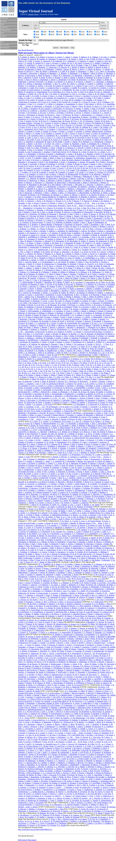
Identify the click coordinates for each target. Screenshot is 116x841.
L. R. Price (106, 218)
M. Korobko (90, 162)
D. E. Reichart (86, 454)
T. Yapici (85, 716)
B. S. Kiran (46, 556)
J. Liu (90, 170)
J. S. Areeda (27, 63)
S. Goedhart (107, 823)
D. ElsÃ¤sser (68, 388)
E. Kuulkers (109, 286)
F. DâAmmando (25, 486)
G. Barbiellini (73, 417)
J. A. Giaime (35, 133)
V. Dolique (86, 113)
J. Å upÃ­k (70, 790)
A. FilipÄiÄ (71, 742)
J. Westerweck (91, 270)
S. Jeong (101, 620)
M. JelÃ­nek (58, 620)
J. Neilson (89, 199)
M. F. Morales (82, 624)
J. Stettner (58, 342)
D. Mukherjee (62, 197)
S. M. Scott (100, 237)
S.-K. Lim (93, 579)
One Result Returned (25, 50)
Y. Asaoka (50, 628)
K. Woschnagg (92, 353)
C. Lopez (77, 532)
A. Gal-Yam (101, 583)
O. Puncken (69, 220)
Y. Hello (105, 390)
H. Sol (75, 675)
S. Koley (62, 162)
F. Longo (38, 415)
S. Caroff (37, 641)
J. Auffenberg (49, 295)
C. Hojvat (46, 750)
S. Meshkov (70, 189)
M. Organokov (44, 398)
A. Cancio (37, 729)
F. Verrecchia (106, 411)
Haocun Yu (100, 276)
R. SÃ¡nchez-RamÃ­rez (59, 821)
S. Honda (92, 538)
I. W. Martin (86, 180)
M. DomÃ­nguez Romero (65, 610)
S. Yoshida (41, 355)
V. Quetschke (110, 220)
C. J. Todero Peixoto (36, 792)
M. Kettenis (111, 807)
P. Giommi (83, 407)
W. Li (50, 367)
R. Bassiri (73, 69)
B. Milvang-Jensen (84, 523)
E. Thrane (76, 254)
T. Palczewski (40, 332)
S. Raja (82, 222)
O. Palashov (29, 210)
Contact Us (3, 36)
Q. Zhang (44, 375)
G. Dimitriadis (94, 587)
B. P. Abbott (22, 57)
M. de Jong (82, 392)
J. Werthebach (95, 351)
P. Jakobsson (57, 527)
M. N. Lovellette (72, 492)
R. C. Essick (31, 119)
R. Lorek (93, 759)
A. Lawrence (53, 593)
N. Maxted (106, 660)
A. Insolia (29, 752)
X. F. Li (67, 367)
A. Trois (105, 413)
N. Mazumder (32, 185)
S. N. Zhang (70, 361)
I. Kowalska (110, 162)
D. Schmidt (62, 783)
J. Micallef (69, 327)
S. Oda (67, 570)
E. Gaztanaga (38, 442)
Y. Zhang (95, 375)
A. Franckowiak (45, 309)
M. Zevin (59, 278)
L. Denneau (49, 817)
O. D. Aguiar (71, 59)
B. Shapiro (28, 241)
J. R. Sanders (86, 233)
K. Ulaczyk (72, 525)
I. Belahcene (52, 71)
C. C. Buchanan (98, 82)
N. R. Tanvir (64, 521)
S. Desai (81, 440)
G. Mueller (28, 197)
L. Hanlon (88, 288)
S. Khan (51, 158)
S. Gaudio (88, 129)
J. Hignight (68, 313)
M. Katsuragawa (102, 653)
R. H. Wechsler (40, 452)
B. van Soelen (23, 681)
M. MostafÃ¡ (57, 709)
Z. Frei (112, 125)
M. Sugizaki (50, 572)
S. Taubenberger (108, 597)
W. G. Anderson (69, 61)
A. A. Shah (89, 239)
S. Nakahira (30, 570)
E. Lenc (70, 505)
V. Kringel (41, 164)
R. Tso (34, 258)
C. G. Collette (36, 98)
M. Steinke (106, 245)
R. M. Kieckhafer (41, 754)
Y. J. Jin (21, 367)
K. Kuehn (94, 444)
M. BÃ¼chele (109, 639)
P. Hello (29, 146)
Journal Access (4, 27)
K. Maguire (35, 583)
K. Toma (61, 476)
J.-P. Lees (52, 658)
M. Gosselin (84, 135)
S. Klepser (48, 656)
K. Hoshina (27, 315)
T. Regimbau (93, 224)
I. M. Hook (56, 591)
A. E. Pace (76, 208)
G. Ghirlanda (40, 459)
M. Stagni (27, 474)
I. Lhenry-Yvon (36, 759)
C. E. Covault (58, 733)
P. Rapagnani (57, 224)
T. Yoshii (75, 574)
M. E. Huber (55, 564)
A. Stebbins (46, 450)
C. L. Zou (96, 377)
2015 (104, 32)
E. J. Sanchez (42, 233)
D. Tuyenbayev (58, 258)
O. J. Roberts (41, 286)
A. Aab (50, 718)
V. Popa (97, 398)
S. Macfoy (61, 174)
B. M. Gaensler (38, 624)
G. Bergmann (81, 71)
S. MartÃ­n (84, 805)
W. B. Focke (103, 486)
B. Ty (88, 346)
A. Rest (92, 423)
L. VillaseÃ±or (106, 796)
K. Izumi (107, 150)
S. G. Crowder (38, 104)
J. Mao (59, 478)
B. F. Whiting (44, 272)
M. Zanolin (32, 278)
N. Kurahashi (96, 321)
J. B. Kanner (77, 154)
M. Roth (56, 779)
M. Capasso (29, 641)
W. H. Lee (28, 821)
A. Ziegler (61, 685)
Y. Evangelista (31, 413)
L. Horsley (48, 624)
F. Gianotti (32, 417)
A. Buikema (109, 82)
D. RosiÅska (79, 229)
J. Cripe (29, 104)
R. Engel (34, 739)
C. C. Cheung (52, 484)
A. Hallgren (91, 311)
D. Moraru (73, 195)
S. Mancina (60, 325)
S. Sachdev (42, 231)
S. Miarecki (60, 327)
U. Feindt (86, 550)
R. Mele (82, 396)
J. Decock (59, 643)
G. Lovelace (99, 172)
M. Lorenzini (41, 172)
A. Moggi (111, 193)
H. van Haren (85, 390)
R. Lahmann (88, 394)
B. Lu (64, 369)
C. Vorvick (58, 266)
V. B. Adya (103, 57)
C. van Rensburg (108, 679)
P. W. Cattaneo (93, 417)
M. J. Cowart (73, 102)
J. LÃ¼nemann (108, 323)
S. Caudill (73, 88)
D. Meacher (61, 187)
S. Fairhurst (111, 119)
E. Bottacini (60, 482)
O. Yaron (82, 600)
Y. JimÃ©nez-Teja (60, 612)
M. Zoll (54, 355)
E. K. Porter (39, 218)
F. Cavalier (92, 88)
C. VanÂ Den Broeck (95, 260)
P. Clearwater (68, 96)
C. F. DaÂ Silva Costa (61, 106)
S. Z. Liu (37, 369)
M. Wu (24, 373)
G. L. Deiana (97, 467)
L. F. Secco (88, 434)
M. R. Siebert (95, 421)
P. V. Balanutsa (32, 532)
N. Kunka (27, 756)
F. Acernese (50, 57)
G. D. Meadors (71, 187)
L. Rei (101, 224)
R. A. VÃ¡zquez (46, 796)
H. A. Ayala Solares (52, 693)
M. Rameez (63, 334)
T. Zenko (103, 546)
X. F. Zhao (65, 377)
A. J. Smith (74, 714)
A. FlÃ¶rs (26, 589)
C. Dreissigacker (86, 115)
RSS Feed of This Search (27, 840)
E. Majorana (76, 176)
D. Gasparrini (66, 488)
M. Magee (54, 583)
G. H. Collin (22, 303)
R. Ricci (36, 821)
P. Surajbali (95, 714)
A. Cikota (38, 587)
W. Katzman (53, 156)
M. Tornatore (90, 616)
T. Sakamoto (108, 626)
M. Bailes (61, 511)
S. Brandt (38, 288)
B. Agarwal (32, 59)
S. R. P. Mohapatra (43, 195)
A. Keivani (77, 317)
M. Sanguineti (90, 400)
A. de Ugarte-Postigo (93, 521)
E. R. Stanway (32, 529)
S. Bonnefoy (61, 639)
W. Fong (111, 428)
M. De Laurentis (44, 109)
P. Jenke (41, 284)
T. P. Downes (66, 115)
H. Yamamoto (49, 276)
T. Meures (51, 327)
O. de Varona (61, 111)
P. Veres (59, 286)
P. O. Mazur (89, 763)
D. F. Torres (39, 503)
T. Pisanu (78, 472)
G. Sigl (77, 785)
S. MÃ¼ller (90, 767)
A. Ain (86, 59)
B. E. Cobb (30, 550)
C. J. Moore (64, 195)
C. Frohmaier (32, 552)
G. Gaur (96, 129)
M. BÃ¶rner (99, 297)
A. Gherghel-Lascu (50, 744)
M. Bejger (43, 71)
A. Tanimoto (77, 572)
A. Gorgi (68, 746)
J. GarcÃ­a (99, 610)
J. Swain (78, 790)
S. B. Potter (60, 604)
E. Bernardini (40, 297)
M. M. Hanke (58, 142)
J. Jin (113, 365)
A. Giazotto (57, 133)
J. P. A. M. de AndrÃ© (70, 303)
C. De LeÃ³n (55, 697)
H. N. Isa (79, 150)
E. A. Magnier (97, 564)
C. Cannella (88, 548)
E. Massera (28, 182)
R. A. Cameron (95, 482)
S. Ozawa (58, 628)
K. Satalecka (73, 338)
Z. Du (106, 115)
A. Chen (96, 641)
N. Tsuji (56, 679)
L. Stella (55, 465)
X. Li (55, 367)
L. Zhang (66, 278)
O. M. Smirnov (41, 825)
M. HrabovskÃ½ (95, 750)
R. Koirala (65, 319)
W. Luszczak (22, 325)
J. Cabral (81, 608)
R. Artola (57, 608)
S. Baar (36, 538)
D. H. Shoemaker (58, 241)
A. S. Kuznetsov (44, 532)
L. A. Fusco (111, 388)
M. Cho (45, 94)
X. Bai (76, 295)
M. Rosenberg (84, 711)
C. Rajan (89, 222)
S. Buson (86, 482)
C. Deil (66, 643)
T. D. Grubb (96, 746)
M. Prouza (79, 775)
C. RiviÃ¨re (58, 711)
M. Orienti (49, 496)
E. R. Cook (30, 428)
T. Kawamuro (54, 568)
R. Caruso (54, 729)
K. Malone (32, 707)
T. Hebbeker (95, 748)
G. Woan (64, 274)
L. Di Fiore (102, 111)
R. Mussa (98, 767)
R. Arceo (105, 691)
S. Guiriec (49, 490)
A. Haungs (86, 748)
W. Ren (26, 226)
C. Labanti (78, 415)
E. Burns (66, 282)
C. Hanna (74, 142)
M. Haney (48, 142)
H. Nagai (51, 542)
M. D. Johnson (63, 444)
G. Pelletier (66, 666)
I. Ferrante (36, 123)
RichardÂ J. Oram (64, 206)
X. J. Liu (44, 369)
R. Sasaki (84, 570)
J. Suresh (65, 250)
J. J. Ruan (58, 813)
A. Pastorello (39, 595)
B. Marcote (22, 809)
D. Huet (112, 148)
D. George (53, 131)
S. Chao (83, 90)
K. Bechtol (103, 436)
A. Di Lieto (42, 113)
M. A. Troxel (97, 450)
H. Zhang (80, 517)
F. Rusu (76, 560)
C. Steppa (40, 677)
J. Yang (105, 517)
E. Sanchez (62, 448)
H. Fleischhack (94, 699)
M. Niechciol (48, 769)
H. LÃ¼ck (108, 172)
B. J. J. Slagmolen (66, 243)
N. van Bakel (50, 260)
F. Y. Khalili (36, 158)
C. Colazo (21, 610)
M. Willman (39, 566)
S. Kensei (97, 490)
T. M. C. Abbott (83, 436)
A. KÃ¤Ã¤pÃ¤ (83, 752)
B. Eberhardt (47, 307)
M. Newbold (75, 709)
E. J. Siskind (38, 501)
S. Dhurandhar (82, 111)
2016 (36, 34)
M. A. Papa (41, 212)
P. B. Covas (42, 102)
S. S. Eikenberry (103, 117)
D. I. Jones (83, 152)
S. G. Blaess (47, 724)
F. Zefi (54, 685)
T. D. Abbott (40, 57)
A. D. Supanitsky (60, 790)
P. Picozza (71, 419)
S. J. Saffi (88, 779)
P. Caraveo (83, 417)
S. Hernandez (30, 703)
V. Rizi (81, 777)
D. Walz (49, 798)
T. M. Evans (74, 119)
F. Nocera (43, 203)
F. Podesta (85, 532)
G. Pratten (80, 218)
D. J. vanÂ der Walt (84, 679)
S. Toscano (37, 346)
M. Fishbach (96, 123)
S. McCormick (67, 185)
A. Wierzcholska (57, 683)
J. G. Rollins (31, 229)
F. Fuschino (69, 415)
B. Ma (104, 515)
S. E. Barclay (62, 67)
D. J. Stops (74, 247)
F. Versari (101, 402)
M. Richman (37, 336)
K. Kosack (86, 656)
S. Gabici (65, 647)
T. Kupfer (77, 556)
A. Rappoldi (86, 419)
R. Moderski (60, 662)
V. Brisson (31, 82)
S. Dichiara (92, 697)
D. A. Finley (102, 428)
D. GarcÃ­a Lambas (51, 606)
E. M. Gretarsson (68, 138)
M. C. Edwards (54, 117)
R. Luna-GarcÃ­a (103, 705)
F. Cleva (77, 96)
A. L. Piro (75, 421)
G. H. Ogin (100, 203)
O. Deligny (29, 737)
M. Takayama (88, 544)
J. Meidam (91, 187)
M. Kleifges (62, 754)
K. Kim (107, 158)
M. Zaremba (96, 811)
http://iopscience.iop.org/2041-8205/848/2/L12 (35, 829)
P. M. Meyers (110, 189)
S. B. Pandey (29, 622)
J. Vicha (97, 796)
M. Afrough (22, 59)
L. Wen (63, 270)
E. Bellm (66, 548)
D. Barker (81, 67)
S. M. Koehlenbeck (51, 162)
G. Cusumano (29, 407)
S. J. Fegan (94, 486)
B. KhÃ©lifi (32, 656)
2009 (59, 32)
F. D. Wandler (39, 351)
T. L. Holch (52, 651)
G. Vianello (74, 503)
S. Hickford (59, 313)
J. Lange (63, 166)
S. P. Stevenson (56, 247)
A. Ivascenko (77, 651)
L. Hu (99, 515)
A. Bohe (65, 78)
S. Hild (92, 146)
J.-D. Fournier (88, 125)
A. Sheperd (46, 241)
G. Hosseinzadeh (60, 509)
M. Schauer (26, 783)
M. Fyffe (75, 127)
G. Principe (27, 498)
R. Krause (82, 754)
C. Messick (90, 189)
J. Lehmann (107, 168)
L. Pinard (75, 216)
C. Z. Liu (111, 367)
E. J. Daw (103, 106)
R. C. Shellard (68, 785)
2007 (44, 32)
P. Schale (60, 235)
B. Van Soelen (32, 600)
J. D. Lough (79, 172)
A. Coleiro (99, 384)
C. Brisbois (51, 695)
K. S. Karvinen (106, 154)
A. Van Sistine (94, 560)
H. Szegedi (90, 597)
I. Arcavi (30, 509)
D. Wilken (62, 272)
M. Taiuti (38, 402)
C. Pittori (58, 413)
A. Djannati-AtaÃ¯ (99, 643)
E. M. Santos (67, 781)
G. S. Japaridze (96, 315)
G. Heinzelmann (91, 649)
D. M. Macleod (94, 174)
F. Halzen (100, 311)
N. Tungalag (97, 632)
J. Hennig (63, 146)
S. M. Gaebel (103, 127)
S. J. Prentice (41, 597)
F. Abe (106, 536)
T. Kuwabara (106, 321)
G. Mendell (29, 189)
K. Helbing (40, 313)
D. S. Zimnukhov (91, 534)
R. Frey (28, 127)
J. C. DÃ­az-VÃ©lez (83, 305)
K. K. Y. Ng (66, 201)
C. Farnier (98, 645)
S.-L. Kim (54, 579)
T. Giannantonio (61, 442)
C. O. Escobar (62, 739)
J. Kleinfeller (72, 754)
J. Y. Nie (102, 369)
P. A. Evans (75, 407)
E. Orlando (58, 496)
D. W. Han (62, 365)
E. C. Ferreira (46, 123)
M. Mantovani (51, 178)
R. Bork (106, 78)
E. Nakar (54, 558)
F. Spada (47, 501)
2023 (89, 34)
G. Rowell (68, 670)
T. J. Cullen (48, 104)
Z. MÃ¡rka (89, 178)
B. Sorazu (38, 245)
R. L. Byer (62, 84)
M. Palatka (49, 771)
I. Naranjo (106, 767)
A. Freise (21, 127)
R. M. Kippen (58, 284)
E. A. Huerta (104, 148)
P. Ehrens (84, 117)
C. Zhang (40, 562)
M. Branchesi (81, 80)
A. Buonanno (37, 84)
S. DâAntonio (24, 106)
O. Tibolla (103, 714)
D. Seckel (53, 340)
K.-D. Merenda (41, 765)
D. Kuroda (58, 540)
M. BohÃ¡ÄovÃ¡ (83, 724)
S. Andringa (83, 720)
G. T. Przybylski (37, 334)
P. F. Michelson (63, 494)
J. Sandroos (38, 338)
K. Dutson (36, 645)
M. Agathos (41, 59)
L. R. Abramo (31, 608)
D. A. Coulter (43, 421)
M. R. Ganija (39, 129)
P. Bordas (70, 639)
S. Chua (89, 94)
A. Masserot (37, 182)
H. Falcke (92, 739)
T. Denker (85, 109)
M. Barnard (62, 637)
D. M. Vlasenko (56, 532)
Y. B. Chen (42, 363)
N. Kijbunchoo (79, 158)
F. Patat (47, 595)
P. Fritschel (51, 127)
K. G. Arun (45, 63)
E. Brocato (63, 457)
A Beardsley (90, 622)
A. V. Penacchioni (24, 630)
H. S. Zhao (48, 377)
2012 (82, 32)
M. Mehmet (82, 187)
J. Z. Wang (58, 268)
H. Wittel (57, 274)
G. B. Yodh (93, 716)
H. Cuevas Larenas (48, 610)
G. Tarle (77, 450)
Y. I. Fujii (27, 527)
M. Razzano (77, 224)
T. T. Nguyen (85, 201)
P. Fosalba (29, 442)
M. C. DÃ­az (92, 111)
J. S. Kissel (95, 160)
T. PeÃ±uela (44, 614)
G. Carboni (64, 467)
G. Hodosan (67, 527)
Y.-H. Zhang (90, 278)
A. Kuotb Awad (37, 756)
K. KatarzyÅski (88, 653)
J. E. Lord (32, 172)
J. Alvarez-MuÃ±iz (38, 720)
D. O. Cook (39, 550)
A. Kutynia (106, 164)
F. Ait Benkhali (89, 634)
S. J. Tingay (22, 626)
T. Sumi (62, 544)
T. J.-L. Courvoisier (59, 288)
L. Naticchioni (69, 199)
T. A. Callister (30, 86)
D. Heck (104, 748)
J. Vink (71, 681)
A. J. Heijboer (96, 390)
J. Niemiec (66, 664)
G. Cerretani (45, 90)
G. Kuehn (68, 164)
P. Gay (20, 390)
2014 (97, 32)
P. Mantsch (49, 761)
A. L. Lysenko (85, 359)
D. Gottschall (45, 649)
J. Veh (42, 681)
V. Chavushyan (100, 608)
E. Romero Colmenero (73, 604)
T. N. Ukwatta (38, 716)
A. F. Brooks (58, 82)
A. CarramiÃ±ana (90, 695)
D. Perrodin (70, 472)
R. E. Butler (107, 426)
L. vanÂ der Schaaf (30, 262)
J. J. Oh (107, 203)
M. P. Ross (89, 229)
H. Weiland (75, 817)
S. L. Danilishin (109, 104)
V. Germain (78, 131)
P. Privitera (71, 775)
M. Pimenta (106, 773)
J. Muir (93, 432)
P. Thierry (66, 519)
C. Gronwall (92, 407)
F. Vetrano (80, 264)
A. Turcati (72, 346)
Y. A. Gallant (74, 647)
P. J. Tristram (46, 546)
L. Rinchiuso (50, 670)
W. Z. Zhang (86, 375)
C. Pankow (97, 210)
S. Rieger (59, 226)
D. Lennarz (43, 705)
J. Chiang (60, 484)
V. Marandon (60, 660)
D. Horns (68, 651)
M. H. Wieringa (94, 821)
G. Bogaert (57, 78)
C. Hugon (53, 392)
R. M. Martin (96, 180)
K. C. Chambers (44, 564)
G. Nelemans (98, 199)
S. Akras (40, 608)
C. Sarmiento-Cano (106, 781)
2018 (51, 34)
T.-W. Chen (99, 600)
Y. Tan (34, 371)
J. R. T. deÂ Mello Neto (75, 735)
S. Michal (51, 765)
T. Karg (62, 317)
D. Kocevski (68, 284)
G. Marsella (79, 761)
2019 (59, 34)
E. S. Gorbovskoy (94, 529)
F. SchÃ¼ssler (61, 672)
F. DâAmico (35, 419)
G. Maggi (40, 325)
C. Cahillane (98, 84)
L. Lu (99, 323)
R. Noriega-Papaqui (96, 709)
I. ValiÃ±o (52, 794)
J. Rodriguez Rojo (33, 779)
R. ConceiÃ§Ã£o (105, 731)
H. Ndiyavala (43, 664)
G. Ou (108, 369)
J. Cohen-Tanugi (79, 484)
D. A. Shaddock (68, 239)
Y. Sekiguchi (53, 544)
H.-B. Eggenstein (74, 117)
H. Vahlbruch (23, 260)
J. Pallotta (57, 771)
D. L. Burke (57, 438)
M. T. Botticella (100, 585)
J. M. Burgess (106, 821)
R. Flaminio (30, 125)
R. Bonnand (88, 78)
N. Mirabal (74, 494)
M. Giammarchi (81, 744)
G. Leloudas (45, 583)
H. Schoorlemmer (55, 714)
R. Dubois (85, 486)
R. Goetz (86, 133)
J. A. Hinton (22, 651)
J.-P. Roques (80, 291)
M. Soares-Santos (43, 426)
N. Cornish (40, 100)
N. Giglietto (76, 488)
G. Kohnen (56, 319)
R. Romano (50, 229)
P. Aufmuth (105, 63)
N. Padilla (35, 614)
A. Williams (57, 626)
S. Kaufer (62, 156)
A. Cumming (58, 104)
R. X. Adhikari (93, 57)
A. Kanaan (72, 612)
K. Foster (94, 550)
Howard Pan (58, 210)
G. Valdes (40, 260)
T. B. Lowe (107, 564)
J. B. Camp (48, 86)
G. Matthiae (70, 763)
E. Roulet (63, 779)
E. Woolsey (81, 353)
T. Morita (110, 568)
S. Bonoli (73, 608)
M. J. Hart (56, 144)
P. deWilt (80, 643)
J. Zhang (37, 375)
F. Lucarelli (46, 415)
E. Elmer (36, 515)
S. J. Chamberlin (66, 90)
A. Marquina (50, 180)
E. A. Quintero (23, 222)
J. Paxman (64, 815)
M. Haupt (72, 649)
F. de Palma (38, 486)
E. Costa (102, 417)
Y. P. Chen (50, 363)
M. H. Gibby (100, 282)
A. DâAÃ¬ (40, 407)
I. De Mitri (89, 735)
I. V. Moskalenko (106, 494)
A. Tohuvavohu (67, 411)
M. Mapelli (83, 463)
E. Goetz (79, 133)
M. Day (58, 303)
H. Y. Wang (72, 371)
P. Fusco (48, 488)
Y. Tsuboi (94, 572)
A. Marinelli (57, 396)
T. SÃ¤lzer (100, 336)
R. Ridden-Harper (94, 513)
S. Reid (107, 224)
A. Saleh (27, 781)
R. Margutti (31, 432)
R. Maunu (87, 325)
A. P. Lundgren (30, 174)
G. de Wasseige (51, 305)
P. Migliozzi (106, 396)
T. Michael (97, 396)
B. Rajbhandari (98, 222)
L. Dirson (87, 643)
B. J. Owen (68, 208)
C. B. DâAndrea (41, 440)
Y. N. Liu (57, 369)
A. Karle (69, 317)
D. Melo (21, 765)
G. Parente (76, 771)
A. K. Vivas (27, 436)
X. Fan (20, 121)
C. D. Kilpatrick (55, 421)
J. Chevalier (104, 641)
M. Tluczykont (29, 679)
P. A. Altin (28, 61)
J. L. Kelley (86, 317)
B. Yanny (57, 436)
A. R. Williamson (94, 272)
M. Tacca (110, 250)
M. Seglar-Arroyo (104, 672)
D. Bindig (67, 297)
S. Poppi (86, 472)
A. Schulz (70, 672)
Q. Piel (102, 666)
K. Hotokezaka (63, 554)
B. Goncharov (104, 133)
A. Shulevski (74, 687)
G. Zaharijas (83, 503)
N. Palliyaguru (91, 558)
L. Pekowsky (62, 214)
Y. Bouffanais (43, 80)
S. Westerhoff (60, 716)
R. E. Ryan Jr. (45, 821)
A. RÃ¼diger (107, 229)
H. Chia (97, 92)
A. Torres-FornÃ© (41, 256)
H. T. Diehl (53, 428)
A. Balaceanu (46, 722)
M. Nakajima (40, 570)
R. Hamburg (32, 284)
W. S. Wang (88, 371)
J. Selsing (32, 476)
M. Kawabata (31, 540)
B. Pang (79, 210)
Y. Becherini (71, 637)
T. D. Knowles (31, 162)
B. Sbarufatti (46, 411)
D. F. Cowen (43, 303)
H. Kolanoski (74, 319)
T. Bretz (41, 726)
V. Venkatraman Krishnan (59, 515)
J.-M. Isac (86, 150)
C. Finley (30, 309)
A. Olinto (40, 771)
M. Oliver (42, 206)
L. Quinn (112, 398)
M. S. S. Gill (67, 452)
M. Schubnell (91, 448)
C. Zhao (99, 278)
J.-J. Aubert (70, 379)
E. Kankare (100, 581)
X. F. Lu (70, 369)
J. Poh (44, 775)
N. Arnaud (37, 63)
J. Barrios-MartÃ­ (104, 379)
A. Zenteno (66, 436)
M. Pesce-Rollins (98, 496)
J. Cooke (54, 511)
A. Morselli (54, 419)
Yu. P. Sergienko (30, 536)
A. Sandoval (32, 714)
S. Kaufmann (104, 703)
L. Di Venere (76, 486)
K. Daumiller (104, 733)
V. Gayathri (104, 129)
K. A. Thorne (56, 254)
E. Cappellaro (83, 457)
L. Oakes (74, 664)
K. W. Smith (74, 583)
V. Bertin (36, 381)
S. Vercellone (105, 419)
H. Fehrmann (88, 121)
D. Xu (52, 581)
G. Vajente (32, 260)
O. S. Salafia (27, 461)
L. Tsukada (41, 258)
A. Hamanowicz (98, 589)
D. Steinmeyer (45, 247)
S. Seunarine (63, 340)
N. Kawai (45, 568)
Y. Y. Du (91, 363)
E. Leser (107, 658)
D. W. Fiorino (83, 699)
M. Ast (69, 63)
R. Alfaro (89, 691)
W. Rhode (28, 336)
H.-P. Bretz (97, 299)
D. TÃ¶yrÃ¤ (62, 256)
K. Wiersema (52, 476)
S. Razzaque (62, 498)
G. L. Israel (58, 463)
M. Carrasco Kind (92, 438)
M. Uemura (55, 546)
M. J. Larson (51, 323)
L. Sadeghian (60, 231)
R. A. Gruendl (57, 430)
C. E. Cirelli (34, 96)
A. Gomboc (26, 478)
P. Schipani (30, 465)
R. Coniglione (109, 384)
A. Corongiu (87, 467)
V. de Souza (108, 735)
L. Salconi (83, 231)
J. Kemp (31, 754)
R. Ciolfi (26, 96)
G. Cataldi (81, 729)
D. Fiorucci (87, 123)
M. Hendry (47, 146)
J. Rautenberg (34, 777)
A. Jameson (92, 515)
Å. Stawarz (102, 675)
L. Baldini (65, 480)
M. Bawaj (97, 69)
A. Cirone (43, 96)
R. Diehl (71, 288)
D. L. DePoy (72, 440)
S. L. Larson (88, 166)
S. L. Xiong (61, 361)
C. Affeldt (111, 57)
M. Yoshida (95, 546)
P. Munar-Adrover (57, 415)
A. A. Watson (57, 798)
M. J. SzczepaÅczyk (98, 250)
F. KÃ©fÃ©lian (81, 156)
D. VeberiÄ (57, 796)
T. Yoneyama (66, 574)
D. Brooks (35, 438)
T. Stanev (43, 342)
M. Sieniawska (101, 241)
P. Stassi (76, 787)
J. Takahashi (78, 544)
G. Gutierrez (102, 442)
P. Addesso (83, 57)
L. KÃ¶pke (84, 319)
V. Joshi (95, 703)
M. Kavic (101, 687)
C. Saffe (103, 532)
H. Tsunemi (103, 572)
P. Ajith (92, 59)
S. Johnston (45, 515)
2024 (97, 34)
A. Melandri (57, 409)
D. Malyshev (50, 660)
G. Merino (43, 327)
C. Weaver (68, 351)
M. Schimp (53, 783)
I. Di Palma (59, 113)
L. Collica (82, 731)
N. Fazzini (27, 742)
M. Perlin (56, 773)
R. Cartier (30, 587)
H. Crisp (108, 574)
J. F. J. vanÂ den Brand (78, 260)
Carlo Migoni (92, 469)
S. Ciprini (68, 484)
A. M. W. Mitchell (49, 662)
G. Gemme (29, 131)
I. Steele (79, 478)
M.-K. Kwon (76, 579)
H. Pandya (49, 332)
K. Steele (111, 624)
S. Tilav (106, 344)
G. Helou (36, 554)
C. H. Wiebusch (29, 353)
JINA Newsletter (5, 44)
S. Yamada (29, 574)
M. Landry (46, 166)
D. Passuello (98, 212)
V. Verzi (90, 796)
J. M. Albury (90, 718)
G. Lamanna (38, 658)
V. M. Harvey (77, 748)
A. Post (47, 218)
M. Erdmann (43, 739)
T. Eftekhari (93, 428)
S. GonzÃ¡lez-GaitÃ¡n (58, 589)
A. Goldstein (22, 284)
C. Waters (30, 566)
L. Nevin (38, 201)
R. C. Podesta (68, 532)
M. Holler (60, 651)
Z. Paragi (59, 807)
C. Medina (98, 763)
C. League (30, 689)
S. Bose (27, 80)
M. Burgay (111, 465)
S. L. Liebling (88, 689)
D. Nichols (94, 201)
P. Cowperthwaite (41, 428)
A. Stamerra (47, 465)
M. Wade (97, 266)
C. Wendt (85, 351)
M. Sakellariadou (72, 231)
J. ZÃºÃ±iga (47, 404)
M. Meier (27, 327)
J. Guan (46, 365)
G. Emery (68, 645)
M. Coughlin (29, 817)
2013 (89, 32)
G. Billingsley (73, 73)
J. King (40, 656)
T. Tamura (81, 628)
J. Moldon (31, 809)
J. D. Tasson (74, 252)
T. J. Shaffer (79, 239)
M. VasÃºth (93, 262)
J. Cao (90, 86)
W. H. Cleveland (76, 282)
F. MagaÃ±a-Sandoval (35, 176)
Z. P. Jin (68, 474)
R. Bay (109, 295)
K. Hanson (108, 311)
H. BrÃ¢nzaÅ (83, 381)
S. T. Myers (46, 558)
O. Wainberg (40, 798)
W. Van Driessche (36, 348)
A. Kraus (110, 817)
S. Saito (102, 670)
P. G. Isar (37, 752)
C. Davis (64, 440)
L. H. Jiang (97, 365)
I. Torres (29, 716)
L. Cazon (89, 729)
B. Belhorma (27, 381)
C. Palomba (39, 210)
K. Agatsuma (51, 59)
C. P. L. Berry (99, 71)
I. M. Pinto (84, 216)
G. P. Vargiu (51, 474)
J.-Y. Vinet (30, 266)
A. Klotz (53, 519)
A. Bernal (35, 695)
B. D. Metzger (73, 432)
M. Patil (106, 212)
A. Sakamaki (75, 570)
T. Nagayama (71, 542)
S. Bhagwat (42, 73)
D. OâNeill (108, 593)
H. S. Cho (37, 94)
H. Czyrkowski (100, 809)
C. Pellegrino (72, 398)
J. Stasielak (68, 787)
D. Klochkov (57, 656)
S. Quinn (106, 775)
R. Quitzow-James (36, 222)
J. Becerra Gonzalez (77, 693)
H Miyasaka (27, 558)
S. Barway (43, 538)
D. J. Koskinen (33, 321)
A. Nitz (28, 203)
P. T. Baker (93, 65)
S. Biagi (43, 381)
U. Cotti (21, 697)
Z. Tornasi (30, 256)
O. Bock (35, 78)
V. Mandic (103, 176)
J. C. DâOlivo (72, 737)
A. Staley (98, 245)
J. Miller (86, 191)
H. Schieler (44, 783)
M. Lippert (107, 689)
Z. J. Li (80, 367)
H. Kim (38, 556)
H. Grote (95, 138)
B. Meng (88, 369)
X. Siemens (91, 241)
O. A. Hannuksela (96, 142)
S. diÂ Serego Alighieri (96, 476)
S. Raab (86, 668)
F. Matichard (93, 182)
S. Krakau (95, 656)
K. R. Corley (30, 100)
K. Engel (58, 699)
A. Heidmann (92, 144)
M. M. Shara (31, 604)
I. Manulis (63, 593)
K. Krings (53, 321)
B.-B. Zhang (96, 618)
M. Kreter (46, 394)
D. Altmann (90, 293)
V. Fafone (96, 119)
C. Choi (110, 577)
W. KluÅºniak (68, 656)
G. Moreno (82, 195)
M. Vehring (83, 348)
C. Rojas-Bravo (102, 423)
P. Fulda (68, 127)
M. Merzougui (59, 189)
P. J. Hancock (45, 815)
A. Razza (75, 595)
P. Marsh (59, 180)
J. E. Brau (90, 80)
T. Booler (106, 813)
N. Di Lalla (56, 486)
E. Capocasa (109, 86)
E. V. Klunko (87, 632)
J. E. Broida (48, 82)
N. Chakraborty (73, 641)
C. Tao (67, 517)
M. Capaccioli (89, 461)
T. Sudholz (37, 790)
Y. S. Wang (98, 371)
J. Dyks (43, 645)
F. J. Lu (78, 361)
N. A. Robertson (84, 226)
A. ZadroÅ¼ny (101, 616)
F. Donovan (95, 113)
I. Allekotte (100, 718)
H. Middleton (38, 191)
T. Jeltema (39, 444)
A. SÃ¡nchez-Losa (43, 400)
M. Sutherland (43, 344)
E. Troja (56, 503)
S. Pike (31, 560)
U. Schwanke (80, 672)
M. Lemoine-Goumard (41, 492)
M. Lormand (60, 172)
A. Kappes (55, 317)
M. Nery (21, 201)
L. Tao (40, 371)
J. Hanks (66, 142)
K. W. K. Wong (91, 274)
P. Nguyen (75, 201)
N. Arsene (99, 720)
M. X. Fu (98, 363)
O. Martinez (53, 707)
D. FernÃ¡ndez (88, 610)
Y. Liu (51, 369)
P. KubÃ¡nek (67, 620)
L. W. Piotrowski (75, 811)
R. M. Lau (85, 556)
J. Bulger (77, 564)
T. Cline (31, 361)
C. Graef (108, 135)
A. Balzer (53, 637)
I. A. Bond (52, 538)
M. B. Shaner (110, 239)
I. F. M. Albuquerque (77, 718)
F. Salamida (106, 779)
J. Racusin (32, 286)
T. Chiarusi (69, 384)
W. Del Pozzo (68, 109)
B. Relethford (99, 334)
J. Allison (33, 505)
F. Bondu (71, 78)
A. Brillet (106, 80)
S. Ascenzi (54, 63)
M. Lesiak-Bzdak (71, 323)
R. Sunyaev (89, 291)
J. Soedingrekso (74, 340)
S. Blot (83, 297)
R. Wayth (48, 626)
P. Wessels (81, 270)
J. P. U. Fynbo (35, 581)
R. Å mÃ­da (91, 785)
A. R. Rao (53, 357)
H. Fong (48, 125)
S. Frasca (97, 125)
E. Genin (37, 131)
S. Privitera (38, 220)
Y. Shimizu (73, 628)
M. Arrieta (29, 637)
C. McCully (49, 509)
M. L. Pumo (31, 597)
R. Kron (87, 444)
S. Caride (31, 88)
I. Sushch (48, 677)
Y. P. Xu (44, 373)
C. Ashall (62, 585)
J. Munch (101, 197)
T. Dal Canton (88, 104)
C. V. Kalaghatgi (30, 154)
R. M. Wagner (38, 683)
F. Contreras (30, 733)
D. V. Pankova (59, 332)
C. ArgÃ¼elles (38, 295)
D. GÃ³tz (109, 476)
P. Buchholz (70, 726)
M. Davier (87, 106)
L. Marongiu (67, 469)
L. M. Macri (38, 606)
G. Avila (26, 722)
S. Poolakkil (110, 284)
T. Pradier (104, 398)
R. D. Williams (81, 272)
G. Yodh (33, 355)
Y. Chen (80, 92)
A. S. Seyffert (30, 675)
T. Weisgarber (49, 716)
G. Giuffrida (40, 463)
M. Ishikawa (110, 566)
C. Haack (82, 311)
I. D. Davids (50, 643)
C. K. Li (32, 367)
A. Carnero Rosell (78, 438)
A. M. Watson (82, 821)
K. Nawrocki (55, 811)
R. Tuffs (62, 679)
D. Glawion (22, 649)
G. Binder (59, 297)
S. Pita (107, 666)
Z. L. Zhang (39, 377)
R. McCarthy (42, 185)
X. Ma (81, 369)
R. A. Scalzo (82, 513)
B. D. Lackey (29, 166)
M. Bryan (99, 639)
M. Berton (89, 585)
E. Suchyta (55, 450)
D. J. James (31, 444)
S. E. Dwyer (35, 117)
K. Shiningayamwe (56, 675)
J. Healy (83, 144)
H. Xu (38, 373)
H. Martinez (97, 761)
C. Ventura (67, 796)
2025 (104, 34)
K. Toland (111, 254)
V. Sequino (49, 239)
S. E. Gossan (74, 135)
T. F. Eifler (99, 440)
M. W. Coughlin (75, 100)
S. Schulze (79, 803)
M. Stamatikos (34, 342)
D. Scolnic (79, 434)
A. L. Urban (100, 258)
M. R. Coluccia (92, 731)
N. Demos (77, 109)
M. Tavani (97, 411)
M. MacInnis (83, 174)
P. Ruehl (82, 779)
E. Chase (99, 90)
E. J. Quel (87, 775)
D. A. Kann (98, 527)
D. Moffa (104, 193)
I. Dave (80, 106)
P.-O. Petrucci (85, 666)
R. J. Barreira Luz (66, 722)
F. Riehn (61, 777)
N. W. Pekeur (56, 666)
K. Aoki (112, 536)
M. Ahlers (62, 293)
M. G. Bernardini (69, 461)
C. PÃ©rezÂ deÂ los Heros (92, 332)
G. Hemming (37, 146)
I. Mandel (72, 523)
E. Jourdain (97, 288)
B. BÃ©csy (28, 71)
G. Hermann (109, 649)
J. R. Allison (31, 548)
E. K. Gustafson (75, 140)
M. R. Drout (66, 421)
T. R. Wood (72, 353)
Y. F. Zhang (110, 375)
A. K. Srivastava (80, 245)
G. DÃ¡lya (98, 104)
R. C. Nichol (97, 446)
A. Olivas (110, 329)
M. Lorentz (27, 660)
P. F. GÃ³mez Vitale (46, 746)
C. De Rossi (42, 111)
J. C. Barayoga (51, 67)
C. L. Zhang (93, 373)
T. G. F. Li (61, 170)
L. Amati (46, 461)
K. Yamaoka (38, 574)
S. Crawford (86, 604)
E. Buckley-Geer (46, 438)
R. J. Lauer (34, 705)
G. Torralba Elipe (71, 792)
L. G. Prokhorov (58, 220)
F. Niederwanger (55, 664)
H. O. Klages (53, 754)
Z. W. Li (87, 367)
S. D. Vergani (42, 476)
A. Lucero (107, 759)
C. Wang (59, 622)
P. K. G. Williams (47, 436)
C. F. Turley (81, 346)
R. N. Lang (55, 166)
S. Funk (41, 488)
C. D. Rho (49, 711)
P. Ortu (44, 472)
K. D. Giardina (46, 133)
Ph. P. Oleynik (96, 359)
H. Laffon (29, 658)
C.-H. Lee (66, 540)
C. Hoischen (42, 651)
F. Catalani (73, 729)
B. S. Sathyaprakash (108, 233)
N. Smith (96, 434)
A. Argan (97, 413)
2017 (44, 34)
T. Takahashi (57, 677)
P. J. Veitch (37, 264)
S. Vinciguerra (109, 264)
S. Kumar (92, 164)
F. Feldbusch (36, 742)
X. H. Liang (95, 367)
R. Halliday (28, 748)
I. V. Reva (41, 632)
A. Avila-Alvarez (49, 65)
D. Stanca (49, 787)
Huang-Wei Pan (70, 210)
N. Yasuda (86, 546)
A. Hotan (41, 507)
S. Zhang (52, 375)
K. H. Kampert (95, 752)
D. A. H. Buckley (98, 604)
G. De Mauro (61, 735)
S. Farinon (28, 121)
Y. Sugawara (32, 572)
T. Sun (109, 515)
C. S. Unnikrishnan (88, 258)
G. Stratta (92, 247)
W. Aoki (21, 538)
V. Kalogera (41, 154)
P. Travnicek (82, 792)
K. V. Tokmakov (101, 254)
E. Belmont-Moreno (102, 693)
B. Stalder (66, 817)
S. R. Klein (48, 319)
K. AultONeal (30, 65)
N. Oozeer (31, 825)
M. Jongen (91, 392)
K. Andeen (99, 293)
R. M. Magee (66, 176)
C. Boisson (43, 639)
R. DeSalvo (52, 111)
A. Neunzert (29, 201)
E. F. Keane (73, 515)
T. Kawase (64, 568)
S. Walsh (36, 268)
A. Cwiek (82, 809)
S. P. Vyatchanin (69, 266)
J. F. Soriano (31, 787)
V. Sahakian (94, 670)
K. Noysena (50, 577)
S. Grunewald (104, 138)
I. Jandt (43, 752)
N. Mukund (83, 197)
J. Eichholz (93, 117)
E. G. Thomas (28, 254)
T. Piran (25, 476)
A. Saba (101, 472)
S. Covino (92, 457)
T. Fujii (90, 742)
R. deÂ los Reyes (31, 670)
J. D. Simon (105, 421)
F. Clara (50, 96)
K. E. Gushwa (64, 140)
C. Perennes (75, 666)
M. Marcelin (37, 396)
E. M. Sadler (94, 505)
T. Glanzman (105, 488)
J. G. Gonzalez (57, 311)
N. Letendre (45, 170)
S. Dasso (95, 733)
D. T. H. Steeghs (50, 525)
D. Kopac (52, 478)
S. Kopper (101, 319)
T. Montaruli (90, 327)
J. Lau (46, 658)
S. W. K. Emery (64, 407)
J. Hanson (107, 142)
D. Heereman (31, 313)
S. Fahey (93, 307)
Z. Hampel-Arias (101, 701)
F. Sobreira (105, 434)
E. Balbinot (81, 426)
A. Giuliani (66, 413)
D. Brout (99, 426)
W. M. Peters (23, 560)
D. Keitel (91, 156)
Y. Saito (39, 544)
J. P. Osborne (86, 409)
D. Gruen (83, 442)
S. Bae (86, 65)
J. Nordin (98, 593)
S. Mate (95, 355)
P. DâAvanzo (103, 457)
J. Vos (41, 600)
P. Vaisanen (51, 604)
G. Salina (34, 781)
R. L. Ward (86, 268)
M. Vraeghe (99, 348)
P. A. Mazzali (95, 474)
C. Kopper (93, 319)
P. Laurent (105, 288)
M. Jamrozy (109, 651)
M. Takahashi (74, 501)
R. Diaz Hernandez (80, 697)
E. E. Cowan (51, 102)
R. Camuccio (89, 608)
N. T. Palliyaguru (97, 602)
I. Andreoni (110, 511)
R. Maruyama (71, 325)
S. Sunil (58, 250)
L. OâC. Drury (24, 645)
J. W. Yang (60, 373)
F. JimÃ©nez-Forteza (58, 152)
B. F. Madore (35, 423)
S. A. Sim (108, 581)
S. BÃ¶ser (26, 299)
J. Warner (94, 268)
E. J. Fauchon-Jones (54, 121)
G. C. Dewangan (43, 357)
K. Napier (49, 199)
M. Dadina (107, 461)
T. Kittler (39, 319)
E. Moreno (47, 709)
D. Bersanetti (110, 71)
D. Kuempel (99, 754)
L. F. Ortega (98, 206)
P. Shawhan (37, 241)
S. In (72, 315)
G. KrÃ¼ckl (69, 321)
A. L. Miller (68, 191)
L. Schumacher (44, 340)
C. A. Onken (72, 513)
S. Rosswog (28, 525)
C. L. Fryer (33, 430)
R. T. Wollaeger (61, 823)
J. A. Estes (98, 689)
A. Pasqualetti (76, 212)
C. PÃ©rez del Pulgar (81, 620)
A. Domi (97, 386)
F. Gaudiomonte (28, 469)
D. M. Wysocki (31, 276)
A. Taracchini (64, 252)
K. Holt (27, 148)
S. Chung (108, 94)
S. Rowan (98, 229)
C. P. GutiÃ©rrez (85, 589)
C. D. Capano (99, 86)
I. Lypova (41, 660)
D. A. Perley (110, 558)
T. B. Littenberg (81, 170)
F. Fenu (44, 742)
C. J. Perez (84, 214)
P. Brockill (39, 82)
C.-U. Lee (46, 579)
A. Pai (98, 208)
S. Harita (76, 566)
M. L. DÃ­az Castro (41, 737)
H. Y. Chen (66, 92)
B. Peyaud (95, 666)
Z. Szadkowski (87, 790)
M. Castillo (111, 695)
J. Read (85, 224)
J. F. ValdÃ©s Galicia (39, 794)
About (2, 33)
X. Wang (25, 517)
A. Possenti (105, 459)
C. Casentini (64, 88)
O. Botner (34, 299)
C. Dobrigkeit (61, 737)
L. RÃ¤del (54, 334)
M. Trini (91, 792)
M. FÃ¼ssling (56, 647)
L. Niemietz (58, 769)
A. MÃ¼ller (89, 593)
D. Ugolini (76, 258)
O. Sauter (32, 235)
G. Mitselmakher (83, 193)
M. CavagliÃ (83, 88)
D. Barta (38, 69)
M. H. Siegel (35, 411)
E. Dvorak (38, 307)
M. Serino (92, 570)
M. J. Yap (75, 276)
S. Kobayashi (43, 478)
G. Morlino (49, 767)
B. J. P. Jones (27, 317)
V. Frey (34, 127)
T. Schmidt (93, 338)
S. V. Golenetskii (62, 359)
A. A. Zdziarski (38, 685)
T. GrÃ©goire (46, 390)
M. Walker (40, 626)
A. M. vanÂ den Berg (93, 794)
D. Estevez (40, 119)
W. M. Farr (42, 121)
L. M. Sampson (30, 233)
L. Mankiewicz (44, 811)
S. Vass (86, 262)
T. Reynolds (84, 595)
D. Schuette (52, 237)
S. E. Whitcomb (32, 272)
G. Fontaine (39, 647)
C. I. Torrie (53, 256)
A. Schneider (102, 338)
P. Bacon (67, 65)
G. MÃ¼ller (70, 767)
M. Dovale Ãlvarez (52, 115)
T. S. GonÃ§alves (36, 612)
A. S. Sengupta (29, 239)
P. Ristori (75, 777)
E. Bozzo (31, 288)
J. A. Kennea (103, 407)
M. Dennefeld (74, 587)
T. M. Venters (64, 503)
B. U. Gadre (93, 127)
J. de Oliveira (99, 735)
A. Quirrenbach (76, 668)
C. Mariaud (81, 660)
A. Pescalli (100, 463)
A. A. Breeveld (91, 404)
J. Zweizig (66, 280)
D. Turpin (63, 402)
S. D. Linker (70, 170)
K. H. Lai (38, 166)
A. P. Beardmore (79, 404)
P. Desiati (30, 305)
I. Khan (44, 158)
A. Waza (61, 351)
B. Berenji (93, 480)
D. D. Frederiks (49, 359)
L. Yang (68, 276)
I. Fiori (79, 123)
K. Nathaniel (58, 689)
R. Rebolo (40, 536)
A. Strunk (109, 247)
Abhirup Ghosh (97, 131)
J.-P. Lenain (99, 658)
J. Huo (82, 365)
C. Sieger (108, 400)
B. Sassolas (96, 233)
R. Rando (44, 498)
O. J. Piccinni (31, 216)
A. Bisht (39, 75)
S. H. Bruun (90, 525)
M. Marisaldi (88, 415)
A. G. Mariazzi (59, 761)
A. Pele (70, 214)
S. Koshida (49, 540)
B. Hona (56, 703)
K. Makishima (82, 568)
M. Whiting (88, 507)
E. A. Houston (68, 148)
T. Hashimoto (85, 566)
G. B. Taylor (68, 689)
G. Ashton (62, 63)
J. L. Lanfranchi (40, 323)
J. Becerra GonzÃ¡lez (69, 819)
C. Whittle (53, 272)
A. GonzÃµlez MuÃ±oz (60, 701)
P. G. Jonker (81, 591)
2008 (51, 32)
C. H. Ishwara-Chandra (71, 805)
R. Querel (46, 622)
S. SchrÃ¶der (106, 783)
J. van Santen (73, 348)
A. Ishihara (78, 315)
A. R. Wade (79, 266)
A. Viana (56, 681)
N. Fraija (104, 699)
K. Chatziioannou (41, 92)
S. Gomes (94, 133)
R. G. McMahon (49, 446)
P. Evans (105, 521)
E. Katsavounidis (42, 156)
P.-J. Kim (85, 579)
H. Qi (103, 220)
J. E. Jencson (97, 554)
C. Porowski (51, 775)
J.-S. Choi (101, 579)
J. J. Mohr (87, 446)
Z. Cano (82, 521)
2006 (36, 32)
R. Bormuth (51, 381)
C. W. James (72, 392)
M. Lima (109, 444)
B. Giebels (111, 647)
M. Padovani (26, 666)
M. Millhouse (95, 191)
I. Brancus (33, 726)
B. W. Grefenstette (90, 552)
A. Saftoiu (97, 779)
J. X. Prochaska (70, 423)
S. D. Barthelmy (48, 69)
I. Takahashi (41, 628)
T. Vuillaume (96, 681)
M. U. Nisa (85, 709)
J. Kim (105, 317)
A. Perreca (92, 214)
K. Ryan (34, 231)
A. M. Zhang (84, 373)
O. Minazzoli (27, 193)
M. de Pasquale (51, 407)
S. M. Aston (77, 63)
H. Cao (85, 86)
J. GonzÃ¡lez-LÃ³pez (41, 805)
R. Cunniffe (106, 618)
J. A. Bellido (89, 722)
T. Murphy (85, 505)
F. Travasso (72, 256)
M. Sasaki (39, 672)
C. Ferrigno (100, 286)
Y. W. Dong (82, 363)
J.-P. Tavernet (68, 677)
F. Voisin (77, 681)
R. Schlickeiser (49, 672)
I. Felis (103, 388)
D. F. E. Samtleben (77, 400)
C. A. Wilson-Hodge (25, 282)
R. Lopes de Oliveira (91, 612)
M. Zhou (106, 278)
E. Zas (66, 800)
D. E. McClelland (54, 185)
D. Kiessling (26, 394)
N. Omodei (41, 496)
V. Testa (62, 465)
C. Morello (40, 767)
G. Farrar (108, 739)
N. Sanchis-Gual (65, 233)
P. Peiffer (68, 332)
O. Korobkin (49, 823)
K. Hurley (28, 359)
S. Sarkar (57, 338)
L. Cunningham (69, 104)
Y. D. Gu (39, 365)
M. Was (101, 268)
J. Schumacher (29, 785)
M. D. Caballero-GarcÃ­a (44, 620)
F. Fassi (97, 388)
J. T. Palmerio (28, 595)
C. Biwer (54, 75)
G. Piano (31, 415)
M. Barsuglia (29, 69)
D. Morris (27, 519)
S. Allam (73, 426)
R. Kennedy (111, 156)
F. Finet (65, 538)
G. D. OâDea (88, 203)
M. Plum (38, 775)
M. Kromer (31, 593)
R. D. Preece (22, 286)
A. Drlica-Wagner (64, 428)
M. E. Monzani (84, 494)
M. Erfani (52, 739)
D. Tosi (44, 346)
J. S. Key (28, 158)
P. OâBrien (96, 523)
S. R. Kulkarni (67, 556)
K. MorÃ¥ (92, 662)
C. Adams (66, 57)
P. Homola (63, 750)
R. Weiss (57, 270)
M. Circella (78, 384)
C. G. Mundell (81, 476)
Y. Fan (53, 622)
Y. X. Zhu (88, 377)
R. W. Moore (101, 327)
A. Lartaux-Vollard (100, 166)
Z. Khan (58, 158)
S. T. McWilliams (49, 187)
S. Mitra (61, 193)
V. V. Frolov (60, 127)
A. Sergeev (58, 239)
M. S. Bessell (42, 513)
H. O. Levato (94, 532)
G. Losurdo (70, 172)
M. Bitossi (46, 75)
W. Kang (47, 317)
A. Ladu (45, 469)
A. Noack (35, 203)
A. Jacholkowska (98, 651)
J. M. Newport (47, 201)
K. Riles (66, 226)
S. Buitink (87, 726)
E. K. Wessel (71, 270)
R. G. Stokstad (87, 342)
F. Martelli (67, 180)
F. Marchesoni (62, 178)
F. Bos (106, 297)
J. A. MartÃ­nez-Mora (70, 396)
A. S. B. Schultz (67, 564)
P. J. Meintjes (28, 662)
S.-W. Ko (62, 579)
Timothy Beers (33, 14)
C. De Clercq (84, 303)
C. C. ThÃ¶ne (62, 525)
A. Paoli (33, 212)
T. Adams (74, 57)
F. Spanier (81, 675)
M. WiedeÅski (85, 798)
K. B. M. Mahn (50, 325)
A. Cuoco (111, 484)
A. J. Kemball (101, 156)
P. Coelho (110, 608)
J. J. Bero (90, 71)
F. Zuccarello (39, 803)
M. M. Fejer (105, 121)
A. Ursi (111, 413)
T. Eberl (36, 388)
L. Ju (108, 152)
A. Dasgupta (47, 106)
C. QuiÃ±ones (65, 614)
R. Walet (104, 266)
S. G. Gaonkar (50, 129)
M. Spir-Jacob (91, 675)
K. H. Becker (79, 722)
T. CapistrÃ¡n (78, 695)
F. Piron (108, 496)
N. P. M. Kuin (29, 409)
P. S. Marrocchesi (38, 630)
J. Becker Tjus (29, 297)
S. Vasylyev (111, 509)
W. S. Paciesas (99, 284)
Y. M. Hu (95, 148)
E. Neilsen (92, 452)
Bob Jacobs (87, 554)
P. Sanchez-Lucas (55, 781)
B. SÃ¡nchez (105, 606)
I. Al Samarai (80, 293)
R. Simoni (68, 675)
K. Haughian (74, 144)
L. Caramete (29, 384)
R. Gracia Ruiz (57, 390)
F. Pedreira (105, 771)
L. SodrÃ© (60, 616)
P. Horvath (84, 750)
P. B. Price (26, 334)
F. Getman (30, 459)
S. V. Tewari (101, 252)
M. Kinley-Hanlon (73, 160)
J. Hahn (65, 649)
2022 (82, 34)
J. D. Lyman (110, 583)
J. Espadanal (72, 739)
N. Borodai (104, 724)
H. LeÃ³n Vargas (54, 705)
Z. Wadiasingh (107, 681)
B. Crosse (108, 622)
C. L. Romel (59, 229)
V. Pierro (60, 216)
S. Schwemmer (91, 672)
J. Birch (92, 73)
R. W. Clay (40, 731)
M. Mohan (31, 195)
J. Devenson (71, 111)
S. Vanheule (63, 348)
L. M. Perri (101, 214)
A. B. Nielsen (104, 201)
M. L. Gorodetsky (62, 135)
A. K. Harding (59, 490)
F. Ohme (24, 206)
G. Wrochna (86, 811)
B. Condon (33, 643)
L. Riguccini (98, 614)
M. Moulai (110, 327)
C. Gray (41, 138)
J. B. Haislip (62, 454)
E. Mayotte (80, 763)
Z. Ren (42, 711)
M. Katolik (31, 156)
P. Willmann (68, 683)
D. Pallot (91, 624)
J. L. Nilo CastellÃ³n (83, 606)
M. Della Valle (63, 587)
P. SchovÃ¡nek (82, 783)
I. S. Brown (100, 622)
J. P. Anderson (43, 585)
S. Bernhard (100, 637)
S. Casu (71, 467)
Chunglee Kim (91, 158)
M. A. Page (91, 208)
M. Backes (45, 637)
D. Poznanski (83, 509)
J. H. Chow (53, 94)
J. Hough (59, 148)
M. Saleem (92, 231)
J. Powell (54, 218)
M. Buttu (21, 467)
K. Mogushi (22, 195)
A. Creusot (39, 386)
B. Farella (36, 691)
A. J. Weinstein (47, 270)
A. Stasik (51, 342)
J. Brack (26, 726)
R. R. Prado (61, 775)
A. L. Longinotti (79, 705)
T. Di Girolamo (31, 113)
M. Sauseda (59, 434)
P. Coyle (32, 386)
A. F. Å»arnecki (107, 811)
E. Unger (94, 346)
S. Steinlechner (33, 247)
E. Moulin (100, 662)
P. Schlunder (83, 338)
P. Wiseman (28, 602)
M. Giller (91, 744)
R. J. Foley (34, 421)
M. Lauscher (75, 756)
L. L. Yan (51, 373)
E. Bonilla (79, 78)
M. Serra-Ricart (51, 536)
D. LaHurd (57, 756)
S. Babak (59, 65)
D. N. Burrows (103, 404)
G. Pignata (54, 595)
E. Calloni (39, 86)
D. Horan (68, 490)
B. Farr (34, 121)
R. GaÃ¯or (106, 742)
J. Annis (53, 426)
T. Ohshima (107, 542)
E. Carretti (36, 467)
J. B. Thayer (101, 501)
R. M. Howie (55, 815)
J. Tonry (21, 817)
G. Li (38, 367)
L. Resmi (34, 807)
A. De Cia (53, 587)
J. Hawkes (80, 649)
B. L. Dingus (102, 697)
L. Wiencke (96, 798)
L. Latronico (27, 492)
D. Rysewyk (90, 336)
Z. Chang (102, 361)
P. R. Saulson (23, 235)
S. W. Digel (47, 486)
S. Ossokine (37, 208)
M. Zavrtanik (84, 800)
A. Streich (104, 787)
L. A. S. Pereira (46, 773)
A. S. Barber (64, 693)
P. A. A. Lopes (99, 430)
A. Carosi (45, 641)
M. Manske (41, 178)
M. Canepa (57, 86)
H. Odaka (93, 664)
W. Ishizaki (90, 628)
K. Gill (64, 133)
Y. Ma (46, 174)
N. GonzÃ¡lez (59, 746)
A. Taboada (98, 790)
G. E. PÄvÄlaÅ (58, 398)
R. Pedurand (51, 214)
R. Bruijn (93, 381)
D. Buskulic (47, 84)
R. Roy (91, 595)
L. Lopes (63, 759)
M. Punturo (79, 220)
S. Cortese (55, 100)
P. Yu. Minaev (107, 630)
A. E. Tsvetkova (108, 359)
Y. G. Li (74, 367)
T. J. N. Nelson (109, 199)
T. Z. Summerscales (41, 250)
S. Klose (75, 474)
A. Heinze (58, 817)
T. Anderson (108, 293)
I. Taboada (53, 344)
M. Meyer (53, 494)
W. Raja (68, 507)
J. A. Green (83, 515)
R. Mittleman (95, 193)
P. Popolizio (29, 218)
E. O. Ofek (81, 558)
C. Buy (55, 84)
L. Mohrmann (82, 662)
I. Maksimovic (87, 176)
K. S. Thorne (66, 254)
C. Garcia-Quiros (62, 129)
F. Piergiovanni (50, 216)
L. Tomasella (37, 461)
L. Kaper (34, 478)
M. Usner (101, 346)
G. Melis (83, 469)
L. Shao (21, 241)
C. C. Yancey (59, 276)
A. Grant (28, 138)
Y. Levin (53, 170)
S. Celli (43, 384)
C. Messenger (80, 189)
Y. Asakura (29, 538)
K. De (59, 550)
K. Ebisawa (60, 566)
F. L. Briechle (61, 726)
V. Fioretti (107, 415)
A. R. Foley (97, 823)
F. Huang (35, 315)
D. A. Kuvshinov (53, 534)
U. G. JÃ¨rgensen (79, 527)
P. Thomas (47, 254)
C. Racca (21, 400)
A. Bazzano (22, 288)
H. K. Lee (76, 168)
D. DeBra (24, 109)
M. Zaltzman (101, 509)
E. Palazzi (78, 459)
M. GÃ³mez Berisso (31, 746)
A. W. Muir (36, 197)
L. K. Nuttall (68, 203)
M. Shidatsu (101, 570)
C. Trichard (40, 679)
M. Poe (107, 216)
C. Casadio (89, 807)
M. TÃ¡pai (55, 252)
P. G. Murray (40, 199)
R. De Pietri (100, 109)
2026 (36, 37)
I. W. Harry (47, 144)
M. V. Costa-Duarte (33, 610)
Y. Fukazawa (33, 488)
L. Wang (94, 511)
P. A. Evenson (84, 307)
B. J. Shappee (85, 421)
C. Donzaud (105, 386)
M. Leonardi (28, 170)
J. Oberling (78, 203)
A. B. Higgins (70, 476)
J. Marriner (83, 452)
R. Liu (35, 660)
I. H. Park (93, 620)
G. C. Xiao (31, 373)
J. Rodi (72, 291)
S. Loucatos (27, 396)
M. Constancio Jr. (60, 98)
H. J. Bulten (27, 84)
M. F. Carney (40, 88)
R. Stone (66, 247)
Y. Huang (75, 365)
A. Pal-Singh (48, 210)
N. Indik (59, 150)
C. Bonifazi (95, 724)
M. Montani (55, 195)
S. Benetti (54, 457)
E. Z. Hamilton (27, 142)
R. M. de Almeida (39, 735)
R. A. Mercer (38, 189)
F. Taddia (98, 597)
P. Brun (92, 639)
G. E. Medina (62, 432)
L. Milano (60, 191)
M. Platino (30, 775)
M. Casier (58, 301)
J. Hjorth (47, 523)
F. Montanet (31, 767)
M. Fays (74, 121)
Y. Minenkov (37, 193)
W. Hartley (67, 430)
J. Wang (80, 371)
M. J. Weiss (77, 351)
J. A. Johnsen (52, 752)
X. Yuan (57, 517)
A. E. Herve (30, 750)
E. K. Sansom (74, 815)
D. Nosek (84, 769)
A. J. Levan (74, 521)
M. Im (104, 577)
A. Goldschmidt (45, 311)
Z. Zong (30, 803)
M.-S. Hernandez (34, 591)
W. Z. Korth (100, 162)
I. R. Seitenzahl (52, 597)
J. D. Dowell (78, 689)
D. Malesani (45, 581)
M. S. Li (44, 367)
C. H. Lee (68, 168)
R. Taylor (92, 252)
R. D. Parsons (45, 666)
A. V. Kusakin (32, 632)
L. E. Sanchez (53, 233)
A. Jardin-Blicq (86, 703)
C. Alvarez (97, 691)
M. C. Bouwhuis (71, 381)
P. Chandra (97, 548)
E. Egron (106, 467)
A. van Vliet (106, 794)
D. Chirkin (75, 301)
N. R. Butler (82, 819)
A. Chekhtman (40, 484)
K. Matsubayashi (82, 540)
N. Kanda (106, 538)
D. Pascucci (66, 212)
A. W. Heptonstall (74, 146)
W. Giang (111, 309)
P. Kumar (76, 164)
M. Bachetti (95, 465)
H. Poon (27, 668)
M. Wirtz (21, 800)
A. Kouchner (37, 394)
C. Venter (48, 681)
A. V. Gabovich (104, 534)
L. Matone (102, 182)
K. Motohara (31, 542)
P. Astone (86, 63)
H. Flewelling (86, 564)
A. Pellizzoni (60, 472)
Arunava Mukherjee (48, 197)
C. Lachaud (79, 394)
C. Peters (73, 773)
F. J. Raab (47, 222)
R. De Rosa (22, 111)
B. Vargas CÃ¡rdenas (31, 796)
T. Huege (105, 750)
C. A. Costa (64, 100)
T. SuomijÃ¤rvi (47, 790)
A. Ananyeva (45, 61)
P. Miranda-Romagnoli (34, 709)
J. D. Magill (92, 492)
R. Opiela (64, 811)
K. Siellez (82, 241)
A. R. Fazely (101, 307)
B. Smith (77, 243)
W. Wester (36, 436)
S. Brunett (87, 82)
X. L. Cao (94, 361)
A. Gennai (44, 131)
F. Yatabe (57, 574)
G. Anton (28, 295)
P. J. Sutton (73, 250)
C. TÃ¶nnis (72, 402)
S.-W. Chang (53, 513)
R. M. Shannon (77, 507)
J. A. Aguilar (53, 293)
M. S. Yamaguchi (75, 546)
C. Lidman (86, 511)
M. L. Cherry (99, 628)
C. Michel (28, 191)
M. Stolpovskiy (85, 787)
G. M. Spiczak (101, 340)
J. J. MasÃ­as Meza (30, 763)
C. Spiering (111, 340)
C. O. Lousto (89, 172)
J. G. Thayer (92, 501)
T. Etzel (58, 119)
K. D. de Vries (39, 305)
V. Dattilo (73, 106)
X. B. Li (60, 367)
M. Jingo (43, 653)
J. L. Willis (105, 272)
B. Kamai (49, 154)
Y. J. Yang (74, 373)
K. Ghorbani (102, 309)
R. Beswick (79, 807)
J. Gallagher (83, 309)
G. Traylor (81, 256)
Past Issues (3, 21)
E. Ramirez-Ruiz (83, 423)
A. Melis (76, 469)
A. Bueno (79, 726)
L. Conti (71, 98)
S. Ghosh (27, 133)
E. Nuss (26, 496)
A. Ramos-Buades (45, 224)
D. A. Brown (68, 82)
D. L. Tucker (106, 450)
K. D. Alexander (63, 426)
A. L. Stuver (28, 250)
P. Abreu (56, 718)
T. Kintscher (22, 319)
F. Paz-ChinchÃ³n (31, 434)
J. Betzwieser (32, 73)
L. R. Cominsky (47, 98)
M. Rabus (107, 527)
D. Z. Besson (50, 297)
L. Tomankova (49, 792)
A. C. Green (56, 138)
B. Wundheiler (42, 800)
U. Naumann (42, 329)
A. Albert (32, 379)
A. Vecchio (103, 262)
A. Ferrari (45, 419)
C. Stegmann (31, 677)
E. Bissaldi (38, 282)
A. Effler (63, 117)
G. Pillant (67, 216)
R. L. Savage (41, 235)
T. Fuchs (65, 309)
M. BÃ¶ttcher (33, 639)
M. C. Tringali (100, 256)
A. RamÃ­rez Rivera (78, 614)
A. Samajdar (108, 231)
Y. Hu (38, 517)
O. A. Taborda (108, 790)
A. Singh (37, 243)
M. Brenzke (88, 299)
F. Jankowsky (34, 653)
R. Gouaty (93, 135)
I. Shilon (45, 675)
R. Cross (51, 303)
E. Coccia (94, 96)
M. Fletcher (40, 125)
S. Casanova (54, 641)
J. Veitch (29, 264)
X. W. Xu (108, 353)
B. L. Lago (48, 756)
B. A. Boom (98, 78)
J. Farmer (100, 739)
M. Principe (29, 220)
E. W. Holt (55, 750)
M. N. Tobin (27, 346)
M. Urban (26, 794)
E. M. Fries (42, 127)
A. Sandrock (29, 338)
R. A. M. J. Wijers (44, 529)
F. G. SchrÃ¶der (94, 783)
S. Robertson (47, 336)
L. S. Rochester (99, 498)
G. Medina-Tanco (109, 763)
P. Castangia (54, 467)
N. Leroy (37, 170)
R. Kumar (84, 164)
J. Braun (71, 299)
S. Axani (58, 295)
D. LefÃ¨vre (98, 394)
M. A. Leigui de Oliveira (100, 756)
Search (2, 24)
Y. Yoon (25, 579)
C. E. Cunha (28, 440)
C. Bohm (90, 297)
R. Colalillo (64, 731)
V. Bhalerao (102, 355)
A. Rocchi (110, 226)
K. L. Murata (42, 542)
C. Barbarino (71, 585)
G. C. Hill (76, 313)
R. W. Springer (84, 714)
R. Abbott (31, 57)
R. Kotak (92, 583)
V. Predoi (88, 218)
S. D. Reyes (34, 226)
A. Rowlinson (39, 525)
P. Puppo (87, 220)
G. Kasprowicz (32, 811)
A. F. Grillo (87, 746)
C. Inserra (27, 583)
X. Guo (37, 140)
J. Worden (101, 274)
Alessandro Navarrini (26, 472)
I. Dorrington (30, 115)
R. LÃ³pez (70, 759)
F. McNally (96, 325)
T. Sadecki (51, 231)
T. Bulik (21, 641)
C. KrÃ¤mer (32, 164)
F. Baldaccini (102, 65)
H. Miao (21, 191)
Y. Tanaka (83, 501)
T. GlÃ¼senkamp (32, 311)
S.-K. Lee (38, 579)
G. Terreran (22, 600)
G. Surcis (35, 474)
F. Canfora (46, 729)
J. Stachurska (23, 342)
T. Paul (90, 771)
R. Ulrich (106, 792)
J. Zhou (99, 517)
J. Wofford (81, 274)
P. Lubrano (83, 492)
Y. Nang (95, 369)
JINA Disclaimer (5, 47)
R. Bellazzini (102, 480)
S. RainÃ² (36, 498)
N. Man (96, 176)
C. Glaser (107, 744)
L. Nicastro (69, 459)
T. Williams (41, 604)
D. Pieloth (107, 332)
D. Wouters (89, 683)
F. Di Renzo (69, 113)
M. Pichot (40, 216)
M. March (30, 446)
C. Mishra (53, 193)
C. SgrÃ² (29, 501)
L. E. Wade (89, 266)
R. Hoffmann (97, 313)
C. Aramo (91, 720)
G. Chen (110, 361)
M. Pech (97, 771)
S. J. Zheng (74, 377)
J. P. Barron (84, 295)
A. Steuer (66, 342)
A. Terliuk (88, 344)
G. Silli (83, 785)
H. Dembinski (106, 303)
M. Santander (48, 338)
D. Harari (56, 748)
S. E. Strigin (100, 247)
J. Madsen (32, 325)
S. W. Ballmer (31, 67)
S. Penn (76, 214)
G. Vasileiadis (34, 681)
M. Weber (66, 798)
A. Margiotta (47, 396)
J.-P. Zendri (50, 278)
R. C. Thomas (86, 450)
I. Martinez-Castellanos (66, 707)
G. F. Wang (63, 371)
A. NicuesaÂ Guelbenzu (73, 602)
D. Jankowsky (23, 653)
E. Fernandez (108, 440)
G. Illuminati (63, 392)
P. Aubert (37, 637)
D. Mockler (103, 765)
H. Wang (50, 268)
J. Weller (50, 452)
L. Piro (58, 819)
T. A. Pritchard (31, 513)
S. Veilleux (72, 821)
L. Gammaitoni (27, 129)
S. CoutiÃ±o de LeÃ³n (42, 697)
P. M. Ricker (50, 226)
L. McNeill (30, 187)
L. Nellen (66, 709)
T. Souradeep (58, 245)
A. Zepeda (94, 800)
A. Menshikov (30, 765)
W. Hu (68, 365)
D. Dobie (53, 505)
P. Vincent (64, 681)
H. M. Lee (84, 168)
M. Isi (93, 150)
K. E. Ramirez (33, 224)
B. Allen (99, 59)
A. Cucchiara (37, 519)
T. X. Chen (27, 363)
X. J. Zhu (33, 280)
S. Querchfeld (97, 775)
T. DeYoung (71, 305)
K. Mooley (37, 558)
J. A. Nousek (67, 409)
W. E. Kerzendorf (92, 591)
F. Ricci (42, 226)
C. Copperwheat (50, 550)
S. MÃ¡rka (80, 178)
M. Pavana (101, 558)
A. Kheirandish (96, 317)
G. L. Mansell (31, 178)
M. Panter (35, 666)
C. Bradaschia (61, 80)
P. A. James (71, 591)
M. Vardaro (71, 262)
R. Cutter (98, 525)
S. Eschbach (89, 645)
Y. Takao (69, 572)
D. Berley (27, 695)
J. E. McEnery (44, 494)
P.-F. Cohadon (104, 96)
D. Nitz (77, 769)
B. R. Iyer (99, 150)
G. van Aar (68, 794)
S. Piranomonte (94, 459)
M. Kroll (61, 321)
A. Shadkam (57, 785)
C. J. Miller (71, 446)
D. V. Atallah (95, 63)
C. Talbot (27, 252)
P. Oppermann (52, 206)
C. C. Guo (53, 365)
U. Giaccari (70, 744)
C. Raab (47, 334)
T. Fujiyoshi (73, 538)
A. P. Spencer (69, 245)
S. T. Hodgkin (46, 591)
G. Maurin (97, 660)
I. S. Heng (55, 146)
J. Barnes (92, 509)
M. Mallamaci (30, 761)
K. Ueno (68, 258)
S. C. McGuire (88, 185)
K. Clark (92, 301)
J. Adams (44, 293)
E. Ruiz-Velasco (96, 711)
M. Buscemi (96, 726)
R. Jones (90, 152)
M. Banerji (94, 436)
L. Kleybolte (104, 160)
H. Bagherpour (67, 295)
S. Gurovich (48, 612)
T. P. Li (53, 361)
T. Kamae (89, 490)
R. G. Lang (66, 756)
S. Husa (29, 150)
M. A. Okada (33, 206)
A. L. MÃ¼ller (59, 767)
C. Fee (80, 121)
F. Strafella (96, 787)
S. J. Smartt (80, 581)
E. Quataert (43, 434)
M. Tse (28, 258)
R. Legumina (85, 756)
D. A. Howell (39, 509)
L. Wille (39, 353)
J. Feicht (97, 121)
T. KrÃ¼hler (63, 523)
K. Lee (99, 168)
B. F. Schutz (72, 237)
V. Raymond (67, 224)
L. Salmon (22, 597)
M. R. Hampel (39, 748)
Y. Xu (113, 560)
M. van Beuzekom (62, 260)
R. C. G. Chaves (86, 641)
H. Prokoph (46, 668)
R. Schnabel (102, 235)
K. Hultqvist (51, 315)
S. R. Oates (77, 409)
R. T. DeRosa (32, 111)
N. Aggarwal (61, 59)
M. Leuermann (83, 323)
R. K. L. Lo (97, 170)
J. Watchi (108, 268)
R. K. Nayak (80, 199)
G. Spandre (55, 501)
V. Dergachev (110, 109)
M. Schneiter (50, 616)
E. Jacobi (86, 315)
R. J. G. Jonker (99, 152)
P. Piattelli (89, 398)
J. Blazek (64, 724)
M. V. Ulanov (23, 361)
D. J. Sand (96, 454)
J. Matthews (60, 763)
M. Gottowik (77, 746)
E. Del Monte (76, 413)
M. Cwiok (90, 809)
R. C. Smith (37, 450)
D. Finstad (72, 123)
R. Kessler (83, 430)
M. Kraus (102, 656)
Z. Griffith (75, 311)
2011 (74, 32)
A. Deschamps (58, 386)
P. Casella (98, 461)
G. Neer (51, 329)
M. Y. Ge (32, 365)
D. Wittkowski (31, 800)
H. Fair (103, 119)
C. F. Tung (64, 346)
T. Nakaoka (81, 542)
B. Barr (104, 67)
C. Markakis (98, 178)
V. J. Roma (41, 229)
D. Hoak (108, 146)
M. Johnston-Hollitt (60, 624)
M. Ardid (61, 379)
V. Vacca (42, 474)
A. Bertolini (22, 73)
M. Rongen (57, 336)
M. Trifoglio (40, 417)
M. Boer (49, 78)
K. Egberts (60, 645)
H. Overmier (58, 208)
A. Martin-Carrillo (41, 291)
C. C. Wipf (49, 274)
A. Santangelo (30, 672)
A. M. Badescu (35, 722)
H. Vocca (50, 266)
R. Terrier (96, 677)
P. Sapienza (100, 400)
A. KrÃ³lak (60, 164)
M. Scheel (68, 235)
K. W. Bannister (43, 505)
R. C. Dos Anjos (95, 737)
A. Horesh (53, 554)
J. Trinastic (90, 256)
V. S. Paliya (77, 496)
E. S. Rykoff (52, 448)
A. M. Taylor (87, 677)
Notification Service (6, 30)
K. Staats (90, 245)
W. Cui (57, 363)
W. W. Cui (65, 363)
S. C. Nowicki (73, 329)
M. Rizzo (73, 226)
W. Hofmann (32, 651)
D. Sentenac (40, 239)
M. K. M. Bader (77, 65)
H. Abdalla (56, 634)
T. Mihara (102, 568)
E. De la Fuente (67, 697)
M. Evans (65, 119)
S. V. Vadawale (63, 357)
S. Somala (105, 243)
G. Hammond (39, 142)
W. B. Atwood (55, 480)
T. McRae (38, 187)
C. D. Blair (97, 75)
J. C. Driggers (98, 115)
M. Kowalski (44, 321)
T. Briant (98, 80)
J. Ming (46, 193)
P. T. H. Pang (88, 210)
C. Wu (64, 626)
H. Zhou (111, 716)
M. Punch (66, 668)
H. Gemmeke (37, 744)
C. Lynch (77, 505)
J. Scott (92, 237)
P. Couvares (32, 102)
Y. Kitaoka (72, 568)
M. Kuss (105, 490)
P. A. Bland (98, 813)
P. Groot (88, 138)
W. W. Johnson (72, 152)
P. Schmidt (93, 235)
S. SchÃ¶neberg (32, 340)
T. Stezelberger (76, 342)
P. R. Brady (72, 80)
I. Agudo (66, 807)
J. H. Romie (69, 229)
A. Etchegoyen (82, 739)
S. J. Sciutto (39, 785)
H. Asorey (108, 720)
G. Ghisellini (50, 459)
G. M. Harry (38, 144)
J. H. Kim (40, 540)
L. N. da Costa (55, 440)
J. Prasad (61, 218)
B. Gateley (80, 129)
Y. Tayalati (47, 402)
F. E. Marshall (47, 409)
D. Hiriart (30, 620)
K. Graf (66, 390)
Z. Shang (32, 517)
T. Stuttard (22, 344)
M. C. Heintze (102, 144)
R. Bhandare (52, 73)
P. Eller (75, 307)
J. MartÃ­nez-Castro (83, 707)
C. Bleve (71, 724)
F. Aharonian (78, 634)
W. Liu (72, 540)
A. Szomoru (39, 809)
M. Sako (51, 434)
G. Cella (110, 88)
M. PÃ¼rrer (95, 220)
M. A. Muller (80, 767)
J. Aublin (78, 379)
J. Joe (69, 579)
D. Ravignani (45, 777)
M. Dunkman (29, 307)
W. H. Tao (47, 371)
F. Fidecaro (64, 123)
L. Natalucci (64, 291)
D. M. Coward (62, 102)
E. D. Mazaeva (96, 630)
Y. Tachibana (60, 572)
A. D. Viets (99, 264)
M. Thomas (38, 254)
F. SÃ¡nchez (43, 781)
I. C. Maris (70, 761)
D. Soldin (84, 340)
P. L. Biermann (29, 724)
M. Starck (68, 616)
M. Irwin (54, 523)
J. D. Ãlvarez (23, 718)
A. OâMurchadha (26, 332)
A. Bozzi (52, 80)
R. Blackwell (23, 639)
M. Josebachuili (63, 752)
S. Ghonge (87, 131)
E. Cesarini (55, 90)
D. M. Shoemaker (71, 241)
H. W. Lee (92, 168)
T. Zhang (82, 278)
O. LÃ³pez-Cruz (106, 612)
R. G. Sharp (105, 513)
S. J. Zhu (26, 280)
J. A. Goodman (88, 701)
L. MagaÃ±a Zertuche (52, 176)
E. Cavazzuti (29, 484)
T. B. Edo (44, 117)
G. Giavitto (102, 647)
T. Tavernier (78, 677)
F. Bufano (79, 461)
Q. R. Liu (93, 323)
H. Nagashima (60, 542)
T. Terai (27, 546)
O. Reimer (80, 498)
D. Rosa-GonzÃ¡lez (71, 711)
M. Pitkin (100, 216)
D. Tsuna (49, 258)
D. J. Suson (64, 501)
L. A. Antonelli (61, 417)
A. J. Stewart (55, 687)
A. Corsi (47, 100)
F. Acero (46, 480)
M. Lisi (65, 463)
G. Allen (106, 59)
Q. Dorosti (84, 737)
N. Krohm (90, 754)
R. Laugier (41, 577)
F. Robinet (101, 226)
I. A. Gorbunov (65, 534)
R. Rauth (93, 668)
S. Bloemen (27, 78)
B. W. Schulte (62, 237)
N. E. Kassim (30, 556)
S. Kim (71, 803)
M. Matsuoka (93, 568)
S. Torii (65, 628)
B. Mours (101, 195)
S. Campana (72, 457)
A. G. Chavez (98, 729)
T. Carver (43, 301)
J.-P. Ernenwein (78, 645)
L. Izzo (63, 591)
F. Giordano (85, 488)
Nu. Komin (78, 656)
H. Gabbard (84, 127)
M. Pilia (79, 419)
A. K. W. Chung (99, 94)
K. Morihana (103, 540)
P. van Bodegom (79, 794)
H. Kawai (37, 568)
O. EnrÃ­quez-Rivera (69, 699)
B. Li (26, 367)
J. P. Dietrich (89, 440)
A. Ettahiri (90, 388)
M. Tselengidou (53, 346)
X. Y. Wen (106, 371)
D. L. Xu (101, 353)
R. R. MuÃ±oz (85, 432)
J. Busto (109, 381)
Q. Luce (100, 759)
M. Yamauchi (48, 574)
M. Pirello (92, 216)
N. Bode (42, 78)
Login (2, 53)
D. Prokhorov (36, 668)
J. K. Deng (73, 363)
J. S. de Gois (34, 815)
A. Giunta (49, 463)
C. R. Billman (84, 73)
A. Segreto (49, 785)
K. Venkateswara (48, 264)
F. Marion (72, 178)
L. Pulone (108, 463)
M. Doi (59, 538)
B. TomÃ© (60, 792)
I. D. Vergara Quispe (79, 796)
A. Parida (49, 212)
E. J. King (54, 160)
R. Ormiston (88, 206)
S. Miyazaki (93, 540)
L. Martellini (76, 180)
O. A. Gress (42, 534)
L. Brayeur (79, 299)
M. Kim (112, 317)
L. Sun (51, 250)
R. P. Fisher (106, 123)
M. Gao (25, 365)
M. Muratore (29, 199)
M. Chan (76, 90)
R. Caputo (105, 482)
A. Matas (84, 182)
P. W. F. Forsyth (65, 125)
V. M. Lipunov (81, 529)
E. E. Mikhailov (49, 191)
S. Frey (96, 807)
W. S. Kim (26, 160)
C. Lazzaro (45, 168)
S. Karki (97, 154)
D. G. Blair (106, 75)
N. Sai (23, 371)
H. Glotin (36, 390)
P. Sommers (109, 785)
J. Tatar (60, 344)
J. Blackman (87, 75)
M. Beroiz (65, 608)
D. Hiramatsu (72, 509)
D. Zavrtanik (74, 800)
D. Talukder (35, 252)
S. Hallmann (74, 390)
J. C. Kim (100, 158)
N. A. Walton (48, 600)
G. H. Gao (106, 363)
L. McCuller (77, 185)
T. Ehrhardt (57, 307)
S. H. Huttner (38, 150)
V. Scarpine (71, 448)
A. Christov (84, 301)
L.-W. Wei (28, 270)
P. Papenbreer (67, 771)
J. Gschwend (92, 442)
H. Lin (90, 430)
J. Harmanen (109, 589)
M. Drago (75, 115)
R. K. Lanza (78, 166)
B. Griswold (79, 138)
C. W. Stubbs (40, 817)
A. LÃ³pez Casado (82, 759)
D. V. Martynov (107, 180)
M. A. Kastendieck (74, 653)
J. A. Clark (58, 96)
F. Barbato (56, 722)
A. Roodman (42, 448)
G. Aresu (86, 465)
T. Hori (102, 566)
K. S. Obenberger (46, 689)
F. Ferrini (55, 123)
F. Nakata (89, 542)
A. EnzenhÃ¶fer (79, 388)
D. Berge (91, 637)
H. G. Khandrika (102, 819)
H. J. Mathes (42, 763)
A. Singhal (45, 243)
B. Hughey (22, 150)
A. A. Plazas (22, 448)
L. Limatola (60, 459)
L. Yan (20, 562)
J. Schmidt (84, 235)
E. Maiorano (73, 463)
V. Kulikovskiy (68, 394)
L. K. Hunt (60, 474)
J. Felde (109, 307)
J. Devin (73, 643)
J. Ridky (54, 777)
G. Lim (31, 579)
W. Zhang (67, 375)
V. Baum (103, 295)
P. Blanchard (90, 426)
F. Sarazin (84, 781)
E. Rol (105, 523)
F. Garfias (36, 701)
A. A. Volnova (85, 630)
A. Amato (36, 61)
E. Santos (76, 781)
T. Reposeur (89, 498)
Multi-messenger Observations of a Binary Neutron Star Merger (46, 53)
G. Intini (72, 150)
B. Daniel (87, 733)
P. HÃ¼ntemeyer (66, 703)
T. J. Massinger (48, 182)
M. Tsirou (48, 679)
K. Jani (27, 152)
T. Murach (108, 662)
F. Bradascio (62, 299)
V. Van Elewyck (91, 402)
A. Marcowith (71, 660)
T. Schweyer (51, 602)
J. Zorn (68, 685)
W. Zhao (48, 562)
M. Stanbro (51, 286)
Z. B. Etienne (50, 119)
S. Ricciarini (109, 628)
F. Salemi (100, 231)
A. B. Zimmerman (44, 280)
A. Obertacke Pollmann (98, 329)
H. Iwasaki (87, 651)
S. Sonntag (22, 787)
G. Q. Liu (21, 369)
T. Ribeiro (95, 606)
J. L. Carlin (58, 452)
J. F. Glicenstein (33, 649)
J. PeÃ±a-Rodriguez (32, 773)
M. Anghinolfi (52, 379)
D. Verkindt (72, 264)
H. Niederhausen (61, 329)
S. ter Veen (65, 687)
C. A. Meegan (88, 284)
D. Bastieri (84, 480)
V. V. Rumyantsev (64, 632)
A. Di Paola (30, 463)
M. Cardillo (22, 415)
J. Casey (51, 301)
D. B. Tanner (45, 252)
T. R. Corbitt (97, 98)
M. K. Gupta (53, 140)
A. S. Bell (61, 71)
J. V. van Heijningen (45, 262)
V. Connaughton (89, 282)
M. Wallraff (29, 351)
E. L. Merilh (48, 189)
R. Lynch (40, 174)
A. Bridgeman (49, 726)
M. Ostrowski (109, 664)
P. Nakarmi (33, 329)
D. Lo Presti (54, 759)
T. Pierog (97, 773)
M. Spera (38, 465)
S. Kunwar (87, 321)
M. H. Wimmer (29, 274)
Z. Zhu (73, 517)
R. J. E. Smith (95, 243)
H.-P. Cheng (89, 92)
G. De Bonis (69, 386)
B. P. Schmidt (76, 519)
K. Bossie (33, 80)
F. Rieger (41, 670)
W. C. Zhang (76, 375)
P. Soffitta (95, 419)
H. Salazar (106, 711)
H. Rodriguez (29, 616)
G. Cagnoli (89, 84)
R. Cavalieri (101, 88)
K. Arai (105, 61)
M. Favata (66, 121)
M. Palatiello (67, 496)
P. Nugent (109, 432)
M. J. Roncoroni (46, 779)
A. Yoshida (99, 626)
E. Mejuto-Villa (101, 187)
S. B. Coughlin (87, 100)
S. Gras (34, 138)
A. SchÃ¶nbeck (31, 237)
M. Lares (79, 612)
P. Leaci (53, 168)
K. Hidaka (95, 566)
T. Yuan (48, 355)
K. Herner (75, 430)
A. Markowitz (32, 180)
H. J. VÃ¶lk (86, 681)
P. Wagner (28, 683)
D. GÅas (99, 744)
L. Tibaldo (30, 503)
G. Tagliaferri (56, 411)
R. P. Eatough (92, 817)
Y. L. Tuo (55, 371)
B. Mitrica (94, 765)
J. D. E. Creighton (103, 102)
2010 (66, 32)
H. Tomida (87, 572)
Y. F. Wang (77, 268)
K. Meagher (105, 325)
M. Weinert (37, 270)
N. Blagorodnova (77, 548)
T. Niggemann (69, 769)
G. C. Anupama (42, 548)
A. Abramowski (67, 634)
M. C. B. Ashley (47, 517)
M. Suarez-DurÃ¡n (25, 790)
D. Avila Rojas (39, 693)
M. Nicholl (101, 432)
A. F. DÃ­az (48, 386)
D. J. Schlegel (70, 434)
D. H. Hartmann (56, 805)
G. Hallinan (102, 552)
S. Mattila (71, 593)
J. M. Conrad (32, 303)
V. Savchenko (90, 286)
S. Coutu (49, 733)
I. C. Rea (81, 334)
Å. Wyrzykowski (71, 600)
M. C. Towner (85, 815)
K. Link (46, 759)
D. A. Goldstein (73, 442)
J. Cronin (67, 733)
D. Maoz (21, 511)
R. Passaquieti (87, 212)
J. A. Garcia (42, 552)
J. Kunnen (78, 321)
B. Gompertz (47, 527)
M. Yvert (108, 276)
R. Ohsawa (98, 542)
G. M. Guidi (29, 140)
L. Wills (58, 353)
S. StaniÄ (58, 787)
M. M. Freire (82, 742)
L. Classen (100, 301)
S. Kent (72, 444)
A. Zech (48, 685)
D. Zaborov (105, 683)
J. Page (83, 208)
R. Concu (78, 467)
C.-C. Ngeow (63, 558)
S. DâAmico (77, 733)
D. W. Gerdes (49, 442)
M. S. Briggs (57, 282)
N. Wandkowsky (51, 351)
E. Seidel (108, 237)
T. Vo (44, 266)
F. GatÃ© (94, 647)
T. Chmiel (30, 94)
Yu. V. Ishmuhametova (75, 536)
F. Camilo (89, 823)
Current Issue (4, 18)
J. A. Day (28, 735)
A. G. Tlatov (61, 536)
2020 (66, 34)
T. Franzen (28, 624)
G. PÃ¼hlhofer (56, 668)
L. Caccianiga (28, 729)
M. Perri (27, 411)
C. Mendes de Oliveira (67, 606)
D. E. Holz (35, 148)
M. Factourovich (86, 119)
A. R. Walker (29, 452)
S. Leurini (58, 469)
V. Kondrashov (71, 162)
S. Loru (51, 469)
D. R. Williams (48, 353)
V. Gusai (38, 469)
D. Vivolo (109, 402)
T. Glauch (21, 311)
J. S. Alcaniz (48, 608)
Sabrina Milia (103, 469)
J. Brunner (101, 381)
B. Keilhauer (106, 752)
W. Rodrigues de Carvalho (94, 777)
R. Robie (94, 226)
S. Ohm (100, 664)
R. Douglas (40, 115)
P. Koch (40, 162)
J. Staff (59, 519)
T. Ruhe (71, 336)
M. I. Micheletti (61, 765)
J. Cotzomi (29, 697)
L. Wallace (28, 268)
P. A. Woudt (61, 825)
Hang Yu (92, 276)
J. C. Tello (80, 618)
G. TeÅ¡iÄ (98, 344)
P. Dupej (27, 117)
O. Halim (96, 140)
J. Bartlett (58, 69)
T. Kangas (90, 527)
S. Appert (97, 61)
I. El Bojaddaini (45, 388)
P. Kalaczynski (37, 317)
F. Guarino (105, 746)
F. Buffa (103, 465)
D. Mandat (40, 761)
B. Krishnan (50, 164)
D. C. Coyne (83, 102)
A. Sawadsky (51, 235)
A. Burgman (35, 301)
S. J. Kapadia (88, 154)
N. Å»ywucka (77, 685)
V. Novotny (93, 769)
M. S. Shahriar (99, 239)
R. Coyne (92, 102)
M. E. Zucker (57, 280)
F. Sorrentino (48, 245)
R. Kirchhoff (85, 160)
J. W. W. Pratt (70, 218)
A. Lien (38, 409)
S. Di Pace (50, 113)
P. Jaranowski (36, 152)
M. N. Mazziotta (32, 494)
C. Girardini (107, 610)
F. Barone (97, 67)
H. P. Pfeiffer (111, 214)
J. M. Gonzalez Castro (35, 135)
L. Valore (60, 794)
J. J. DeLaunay (95, 303)
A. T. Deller (77, 511)
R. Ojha (33, 496)
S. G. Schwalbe (83, 237)
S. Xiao (40, 276)
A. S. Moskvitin (51, 632)
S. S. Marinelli (42, 707)
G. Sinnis (66, 714)
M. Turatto (70, 465)
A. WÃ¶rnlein (79, 683)
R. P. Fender (105, 685)
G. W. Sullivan (32, 344)
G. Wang (43, 268)
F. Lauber (60, 323)
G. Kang (69, 154)
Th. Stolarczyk (29, 402)
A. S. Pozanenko (73, 630)
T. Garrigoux (85, 647)
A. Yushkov (59, 800)
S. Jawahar (46, 152)
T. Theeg (110, 252)
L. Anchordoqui (63, 720)
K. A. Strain (83, 247)
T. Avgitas (86, 379)
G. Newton (57, 201)
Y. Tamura (98, 544)
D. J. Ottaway (48, 208)
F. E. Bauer (81, 585)
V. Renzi (89, 614)
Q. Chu (72, 94)
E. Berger (32, 426)
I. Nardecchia (58, 199)
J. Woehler (72, 274)
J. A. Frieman (23, 430)
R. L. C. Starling (69, 478)
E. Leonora (108, 394)
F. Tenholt (67, 344)
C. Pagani (95, 409)
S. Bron (105, 299)
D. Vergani (79, 465)
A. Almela (108, 718)
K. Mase (79, 325)
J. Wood (78, 716)
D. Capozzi (67, 438)
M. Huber (43, 315)
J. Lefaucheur (62, 658)
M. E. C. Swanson (66, 450)
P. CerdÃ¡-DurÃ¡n (33, 90)
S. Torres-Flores (78, 616)
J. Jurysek (73, 752)
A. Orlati (37, 472)
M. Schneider (43, 714)
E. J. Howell (78, 148)
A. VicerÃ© (89, 264)
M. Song (92, 340)
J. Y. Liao (103, 367)
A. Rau (44, 602)
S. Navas (28, 398)
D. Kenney (72, 624)
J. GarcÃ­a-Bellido (44, 430)
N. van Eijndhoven (51, 348)
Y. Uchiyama (71, 679)
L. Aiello (80, 59)
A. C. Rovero (73, 779)
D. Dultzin (79, 610)
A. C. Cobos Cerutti (51, 731)
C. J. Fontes (31, 823)
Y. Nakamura (51, 570)
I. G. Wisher (70, 716)
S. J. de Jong (50, 735)
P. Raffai (75, 222)
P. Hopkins (44, 148)
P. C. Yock (38, 622)
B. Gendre (101, 511)
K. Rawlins (73, 334)
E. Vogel (91, 348)
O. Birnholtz (108, 73)
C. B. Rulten (84, 670)
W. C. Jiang (106, 365)
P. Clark (46, 587)
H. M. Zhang (28, 375)
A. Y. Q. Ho (45, 554)
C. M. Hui (48, 284)
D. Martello (88, 761)
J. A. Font (55, 125)
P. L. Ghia (61, 744)
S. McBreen (78, 284)
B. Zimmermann (105, 800)
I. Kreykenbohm (56, 394)
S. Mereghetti (54, 291)
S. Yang (67, 373)
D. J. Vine (21, 266)
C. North (59, 203)
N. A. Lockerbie (108, 170)
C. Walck (107, 348)
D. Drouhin (28, 388)
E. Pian (85, 459)
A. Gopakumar (49, 135)
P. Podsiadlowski (65, 595)
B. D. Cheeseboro (54, 92)
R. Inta (65, 150)
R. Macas (52, 174)
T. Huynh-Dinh (49, 150)
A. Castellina (63, 729)
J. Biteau (39, 724)
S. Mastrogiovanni (73, 182)
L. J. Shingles (64, 583)
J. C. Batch (89, 69)
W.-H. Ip (73, 554)
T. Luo (75, 369)
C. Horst (52, 148)
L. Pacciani (42, 413)
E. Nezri (35, 398)
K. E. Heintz (22, 591)
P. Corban (87, 98)
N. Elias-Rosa (105, 587)
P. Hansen (48, 748)
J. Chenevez (47, 288)
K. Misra (100, 805)
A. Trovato (55, 402)
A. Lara (26, 705)
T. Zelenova (41, 278)
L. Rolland (22, 229)
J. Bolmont (52, 639)
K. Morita (21, 570)
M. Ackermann (34, 293)
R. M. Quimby (51, 560)
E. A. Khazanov (67, 158)
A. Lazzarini (35, 168)
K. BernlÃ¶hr (110, 637)
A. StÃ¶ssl (98, 342)
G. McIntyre (98, 185)
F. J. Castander (105, 438)
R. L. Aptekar (37, 359)
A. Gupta (44, 140)
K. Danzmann (37, 106)
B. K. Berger (70, 71)
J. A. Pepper (77, 332)
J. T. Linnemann (66, 705)
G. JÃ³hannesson (79, 490)
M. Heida (28, 554)
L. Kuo (99, 164)
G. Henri (101, 649)
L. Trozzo (109, 256)
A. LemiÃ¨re (72, 658)
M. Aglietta (64, 718)
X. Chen (74, 92)
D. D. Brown (78, 82)
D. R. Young (84, 583)
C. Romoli (59, 670)
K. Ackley (58, 57)
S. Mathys (51, 763)
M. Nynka (50, 813)
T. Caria (28, 467)
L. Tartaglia (105, 454)
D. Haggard (41, 813)
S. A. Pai (105, 208)
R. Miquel (79, 446)
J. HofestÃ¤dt (44, 392)
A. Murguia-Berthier (48, 423)
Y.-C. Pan (60, 423)
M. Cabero (71, 84)
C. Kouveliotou (84, 474)
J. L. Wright (110, 274)
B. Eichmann (67, 307)
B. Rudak (76, 670)
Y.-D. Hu (88, 618)
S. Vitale (38, 266)
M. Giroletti (95, 488)
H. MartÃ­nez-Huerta (99, 707)
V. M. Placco (54, 614)
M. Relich (108, 334)
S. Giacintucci (60, 552)
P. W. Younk (102, 716)
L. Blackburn (47, 282)
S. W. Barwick (94, 295)
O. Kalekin (108, 392)
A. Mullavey (92, 197)
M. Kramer (102, 817)
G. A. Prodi (47, 220)
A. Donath (110, 643)
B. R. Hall (104, 140)
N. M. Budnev (32, 534)
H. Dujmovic (107, 305)
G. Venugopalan (61, 264)
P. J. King (62, 160)
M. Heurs (85, 146)
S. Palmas (51, 472)
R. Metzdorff (99, 189)
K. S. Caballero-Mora (64, 695)
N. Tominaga (35, 546)
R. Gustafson (87, 140)
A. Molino (27, 614)
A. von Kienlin (68, 286)
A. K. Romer (32, 448)
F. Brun (86, 639)
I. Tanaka (106, 544)
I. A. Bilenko (62, 73)
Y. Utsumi (64, 546)
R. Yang (97, 683)
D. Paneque (87, 496)
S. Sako (45, 544)
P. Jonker (102, 807)
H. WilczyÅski (107, 798)
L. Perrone (65, 773)
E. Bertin (27, 438)
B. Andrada (74, 720)
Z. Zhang (30, 377)
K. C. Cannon (77, 86)
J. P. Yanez (25, 355)
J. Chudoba (31, 731)
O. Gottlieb (79, 552)
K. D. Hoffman (86, 313)
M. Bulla (110, 585)
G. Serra (108, 472)
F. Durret (84, 428)
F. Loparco (61, 492)
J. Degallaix (33, 109)
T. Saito (32, 544)
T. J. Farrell (28, 515)
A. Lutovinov (29, 291)
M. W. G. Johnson (50, 444)
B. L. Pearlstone (31, 214)
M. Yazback (84, 276)
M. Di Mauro (66, 486)
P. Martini (38, 446)
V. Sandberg (76, 233)
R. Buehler (78, 482)
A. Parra (84, 771)
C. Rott (64, 336)
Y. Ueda (111, 572)
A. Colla (27, 98)
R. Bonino (51, 482)
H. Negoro (60, 570)
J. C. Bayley (106, 69)
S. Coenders (109, 301)
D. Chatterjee (29, 92)
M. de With (62, 305)
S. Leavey (60, 168)
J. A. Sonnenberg (28, 245)
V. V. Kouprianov (74, 454)
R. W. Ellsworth (48, 699)
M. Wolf (64, 353)
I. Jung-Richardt (61, 653)
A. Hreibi (87, 148)
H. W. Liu (29, 369)
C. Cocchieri (85, 96)
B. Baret (94, 379)
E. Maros (41, 180)
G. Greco (48, 138)
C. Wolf (69, 511)
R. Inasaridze (76, 632)
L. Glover (71, 133)
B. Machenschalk (72, 174)
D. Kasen (26, 423)
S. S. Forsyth (77, 125)
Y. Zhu (81, 377)
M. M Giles (110, 282)
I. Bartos (66, 69)
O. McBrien (80, 593)
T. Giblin (46, 519)
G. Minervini (98, 415)
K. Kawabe (70, 156)
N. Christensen (63, 94)
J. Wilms (28, 404)
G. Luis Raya (91, 705)
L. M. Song (86, 361)
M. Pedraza (42, 214)
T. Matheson (52, 432)
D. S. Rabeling (57, 222)
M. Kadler (99, 392)
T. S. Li (75, 452)
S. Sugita (41, 572)
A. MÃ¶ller (62, 513)
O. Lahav (102, 444)
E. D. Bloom (42, 482)
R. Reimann (89, 334)
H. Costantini (23, 386)
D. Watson (81, 525)
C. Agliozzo (33, 585)
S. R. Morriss (92, 195)
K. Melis (89, 396)
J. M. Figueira (59, 742)
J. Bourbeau (53, 299)
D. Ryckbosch (80, 336)
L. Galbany (45, 589)
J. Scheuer (76, 235)
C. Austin (39, 65)
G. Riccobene (30, 400)
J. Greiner (39, 523)
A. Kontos (81, 162)
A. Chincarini (105, 92)
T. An (72, 807)
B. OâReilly (77, 206)
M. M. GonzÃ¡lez (75, 701)
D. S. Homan (23, 585)
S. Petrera (80, 773)
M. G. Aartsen (23, 293)
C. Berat (98, 722)
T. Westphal (101, 270)
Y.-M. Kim (35, 160)
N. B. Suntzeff (90, 517)
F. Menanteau (61, 446)
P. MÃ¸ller (105, 474)
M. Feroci (50, 413)
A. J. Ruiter (99, 595)
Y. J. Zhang (22, 377)
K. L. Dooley (104, 113)
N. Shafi (38, 675)
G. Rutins (26, 231)
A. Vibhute (32, 357)
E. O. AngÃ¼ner (102, 634)
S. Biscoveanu (30, 75)
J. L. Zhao (56, 377)
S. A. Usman (110, 258)
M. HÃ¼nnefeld (63, 315)
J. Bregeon (69, 482)
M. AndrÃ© (41, 379)
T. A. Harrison (66, 748)
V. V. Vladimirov (78, 534)
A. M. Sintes (54, 243)
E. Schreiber (42, 237)
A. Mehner (93, 805)
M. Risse (68, 777)
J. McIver (107, 185)
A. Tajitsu (69, 544)
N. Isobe (21, 568)
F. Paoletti (26, 212)
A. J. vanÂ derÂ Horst (90, 478)
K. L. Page (104, 409)
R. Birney (99, 73)
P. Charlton (91, 90)
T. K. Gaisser (73, 309)
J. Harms (29, 144)
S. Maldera (102, 492)
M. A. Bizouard (64, 75)
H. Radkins (67, 222)
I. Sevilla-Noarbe (103, 448)
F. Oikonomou (31, 771)
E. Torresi (48, 503)
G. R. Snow (100, 785)
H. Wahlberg (30, 798)
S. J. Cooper (79, 98)
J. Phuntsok (89, 773)
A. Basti (81, 69)
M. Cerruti (63, 641)
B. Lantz (70, 166)
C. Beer (36, 71)
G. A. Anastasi (51, 720)
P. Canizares (66, 86)
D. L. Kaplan (62, 505)
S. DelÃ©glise (56, 109)
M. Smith (28, 450)
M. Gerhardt (45, 701)
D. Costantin (103, 484)
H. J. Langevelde (51, 809)
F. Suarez (112, 787)
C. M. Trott (32, 626)
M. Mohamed (71, 662)
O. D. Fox (102, 550)
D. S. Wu (21, 276)
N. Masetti (92, 463)
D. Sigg (110, 241)
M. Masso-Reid (60, 182)
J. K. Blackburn (76, 75)
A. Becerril (90, 693)
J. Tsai (36, 689)
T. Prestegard (97, 218)
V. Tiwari (91, 254)
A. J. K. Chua (80, 94)
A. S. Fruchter (37, 527)
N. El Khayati (57, 388)
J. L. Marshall (42, 432)
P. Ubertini (98, 291)
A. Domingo (78, 288)
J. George (61, 131)
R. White (47, 683)
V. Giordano (28, 390)
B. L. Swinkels (83, 250)
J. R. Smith (85, 243)
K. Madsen (94, 556)
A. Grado (100, 135)
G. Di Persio (50, 417)
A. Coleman (73, 731)
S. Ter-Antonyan (78, 344)
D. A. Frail (111, 550)
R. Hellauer (49, 313)
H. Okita (26, 544)
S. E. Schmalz (108, 632)
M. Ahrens (71, 293)
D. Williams (70, 272)
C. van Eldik (96, 679)
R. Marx (90, 660)
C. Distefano (79, 386)
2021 (74, 34)
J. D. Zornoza (37, 404)
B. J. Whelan (106, 351)
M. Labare (29, 323)
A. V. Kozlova (74, 359)
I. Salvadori (65, 400)
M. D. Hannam (83, 142)
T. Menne (35, 327)
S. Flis (36, 309)
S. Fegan (106, 645)
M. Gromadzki (72, 589)
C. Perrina (81, 398)
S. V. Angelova (81, 61)
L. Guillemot (40, 490)
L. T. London (23, 172)
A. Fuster (97, 742)
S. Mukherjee (73, 197)
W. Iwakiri (29, 568)
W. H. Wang (67, 268)
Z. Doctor (77, 113)
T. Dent (92, 109)
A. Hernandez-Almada (44, 703)
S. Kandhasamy (59, 154)
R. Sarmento (93, 781)
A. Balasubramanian (83, 355)
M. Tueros (99, 792)
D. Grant (67, 311)
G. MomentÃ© (79, 327)
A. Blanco (56, 724)
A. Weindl (74, 798)
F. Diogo (51, 737)
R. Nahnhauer (23, 329)
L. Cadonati (80, 84)
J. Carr (36, 384)
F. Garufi (72, 129)
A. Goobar (70, 552)
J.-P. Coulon (97, 100)
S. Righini (93, 472)
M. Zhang (74, 278)
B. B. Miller (78, 191)
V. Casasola (45, 467)
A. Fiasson (30, 647)
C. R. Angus (53, 585)
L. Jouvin (50, 653)
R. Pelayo (108, 709)
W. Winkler (40, 274)
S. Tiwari (83, 254)
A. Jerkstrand (90, 581)
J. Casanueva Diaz (52, 88)
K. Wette (109, 270)
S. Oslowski (60, 507)
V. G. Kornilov (107, 529)
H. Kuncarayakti (42, 593)
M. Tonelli (22, 256)
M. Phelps (21, 216)
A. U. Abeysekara (71, 691)
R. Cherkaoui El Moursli (55, 384)
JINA (2, 41)
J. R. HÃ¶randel (74, 750)
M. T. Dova (106, 737)
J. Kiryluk (31, 319)
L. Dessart (84, 587)
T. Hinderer (100, 146)
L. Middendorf (73, 765)
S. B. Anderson (56, 61)
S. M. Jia (88, 365)
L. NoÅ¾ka (102, 769)
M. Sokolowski (101, 624)
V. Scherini (35, 783)
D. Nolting (51, 203)
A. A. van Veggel (59, 262)
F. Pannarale (106, 210)
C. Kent (21, 158)
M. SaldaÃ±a (55, 400)
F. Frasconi (105, 125)
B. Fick (50, 742)
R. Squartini (41, 787)
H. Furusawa (83, 538)
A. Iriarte (76, 703)
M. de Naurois (32, 664)
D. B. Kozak (22, 164)
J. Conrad (41, 643)
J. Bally (51, 548)
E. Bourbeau (43, 299)
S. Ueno (21, 574)
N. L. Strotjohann (109, 342)
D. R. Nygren (84, 329)
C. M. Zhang (103, 373)
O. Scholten (71, 783)
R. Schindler (80, 448)
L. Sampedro (40, 616)
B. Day (109, 106)
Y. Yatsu (27, 562)
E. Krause (79, 444)
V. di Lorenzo (97, 305)
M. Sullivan (80, 597)
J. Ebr (28, 739)
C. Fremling (22, 552)
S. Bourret (60, 381)
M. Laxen (26, 168)
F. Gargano (56, 488)
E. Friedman (56, 309)
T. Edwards (51, 645)
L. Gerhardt (93, 309)
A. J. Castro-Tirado (69, 618)
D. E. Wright (58, 600)
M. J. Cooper (40, 733)
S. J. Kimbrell (44, 160)
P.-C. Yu (33, 562)
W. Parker (57, 212)
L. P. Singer (29, 243)
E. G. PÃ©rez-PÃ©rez (31, 711)
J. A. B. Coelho (88, 384)
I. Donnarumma (87, 413)
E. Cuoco (79, 104)
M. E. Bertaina (107, 722)
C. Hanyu (68, 566)
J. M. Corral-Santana (100, 803)
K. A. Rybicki (110, 595)
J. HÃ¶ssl (34, 392)
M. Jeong (106, 315)
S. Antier (90, 61)
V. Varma (79, 262)
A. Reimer (71, 498)
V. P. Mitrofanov (70, 193)
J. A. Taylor (84, 252)
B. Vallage (81, 402)
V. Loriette (51, 172)
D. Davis (95, 106)
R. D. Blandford (31, 482)
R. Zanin (29, 685)
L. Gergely (69, 131)
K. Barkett (89, 67)
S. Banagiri (41, 67)
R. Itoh (99, 538)
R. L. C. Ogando (108, 446)
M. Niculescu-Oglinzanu (34, 769)
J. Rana (60, 560)
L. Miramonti (85, 765)
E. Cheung (67, 301)
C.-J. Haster (64, 144)
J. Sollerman (105, 560)
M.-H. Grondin (28, 490)
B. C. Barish (72, 67)
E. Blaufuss (76, 297)
